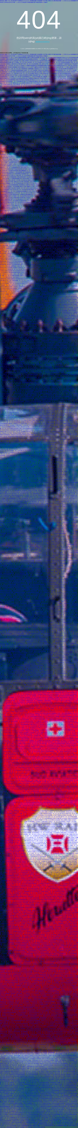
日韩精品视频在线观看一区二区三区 (46, 221)
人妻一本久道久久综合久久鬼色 (36, 834)
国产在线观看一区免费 (40, 781)
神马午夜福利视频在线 (45, 463)
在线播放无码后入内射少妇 (10, 707)
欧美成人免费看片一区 (61, 204)
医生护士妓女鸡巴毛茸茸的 (20, 111)
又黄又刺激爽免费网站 (56, 360)
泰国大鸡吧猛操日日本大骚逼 (52, 304)
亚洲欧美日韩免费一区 (51, 411)
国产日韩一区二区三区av (14, 382)
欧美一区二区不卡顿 (62, 442)
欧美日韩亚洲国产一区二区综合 (45, 382)
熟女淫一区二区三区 (15, 508)
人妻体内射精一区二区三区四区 (33, 622)
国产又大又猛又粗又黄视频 (55, 196)
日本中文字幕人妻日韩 (38, 1127)
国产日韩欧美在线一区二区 (7, 977)
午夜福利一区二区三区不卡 (61, 538)
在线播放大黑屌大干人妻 (12, 388)
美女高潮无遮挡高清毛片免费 (44, 656)
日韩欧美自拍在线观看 (43, 130)
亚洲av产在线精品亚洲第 (12, 321)
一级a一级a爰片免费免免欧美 (67, 578)
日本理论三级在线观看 (40, 170)
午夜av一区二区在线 (44, 108)
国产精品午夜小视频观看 (17, 366)
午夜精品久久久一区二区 (40, 68)
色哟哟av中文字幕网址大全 (9, 1015)
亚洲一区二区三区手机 (54, 816)
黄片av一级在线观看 (44, 188)
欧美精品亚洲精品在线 (69, 492)
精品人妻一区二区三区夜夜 (21, 694)
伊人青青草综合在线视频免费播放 (16, 1074)
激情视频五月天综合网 (8, 899)
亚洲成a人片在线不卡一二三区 (42, 848)
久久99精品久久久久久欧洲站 (17, 815)
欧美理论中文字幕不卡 (6, 115)
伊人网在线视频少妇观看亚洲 (44, 329)
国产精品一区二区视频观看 (11, 126)
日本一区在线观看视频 (61, 228)
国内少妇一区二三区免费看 (25, 107)
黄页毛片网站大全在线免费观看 (63, 810)
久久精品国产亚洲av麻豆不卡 (42, 1108)
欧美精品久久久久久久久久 (14, 282)
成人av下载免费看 (20, 573)
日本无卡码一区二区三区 (37, 818)
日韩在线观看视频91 (36, 157)
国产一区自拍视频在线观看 (52, 824)
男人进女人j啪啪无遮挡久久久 (43, 732)
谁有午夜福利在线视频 (10, 67)
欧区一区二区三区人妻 (38, 853)
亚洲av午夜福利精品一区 (26, 543)
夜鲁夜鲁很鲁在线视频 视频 (43, 172)
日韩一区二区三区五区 (12, 971)
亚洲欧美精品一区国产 (55, 290)
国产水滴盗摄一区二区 (52, 269)
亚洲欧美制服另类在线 (70, 956)
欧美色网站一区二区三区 (18, 150)
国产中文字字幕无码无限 (69, 113)
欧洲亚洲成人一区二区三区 (68, 894)
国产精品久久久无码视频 (14, 224)
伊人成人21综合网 (32, 191)
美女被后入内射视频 (12, 154)
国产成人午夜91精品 (11, 778)
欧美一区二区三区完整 (27, 939)
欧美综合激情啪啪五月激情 (44, 282)
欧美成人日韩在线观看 (62, 121)
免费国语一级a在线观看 (62, 221)
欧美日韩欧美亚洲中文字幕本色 (54, 1007)
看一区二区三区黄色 (26, 86)
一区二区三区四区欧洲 (47, 345)
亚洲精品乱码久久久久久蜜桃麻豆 (56, 126)
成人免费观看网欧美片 (39, 318)
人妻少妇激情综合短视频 (45, 110)
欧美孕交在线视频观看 (8, 875)
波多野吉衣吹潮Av (26, 611)
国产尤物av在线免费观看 (48, 855)
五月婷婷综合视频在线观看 (55, 352)
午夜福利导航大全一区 (18, 751)
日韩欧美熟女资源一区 (12, 142)
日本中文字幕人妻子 (31, 1082)
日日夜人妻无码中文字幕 (22, 426)
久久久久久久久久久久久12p (15, 527)
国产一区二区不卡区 (57, 524)
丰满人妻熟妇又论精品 (66, 937)
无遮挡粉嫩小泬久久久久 (8, 157)
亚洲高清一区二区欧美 (12, 73)
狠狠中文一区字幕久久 (49, 380)
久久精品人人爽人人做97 (37, 648)
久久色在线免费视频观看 (18, 105)
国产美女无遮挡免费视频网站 (40, 458)
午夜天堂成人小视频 (22, 334)
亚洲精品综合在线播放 (64, 283)
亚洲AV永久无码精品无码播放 (26, 708)
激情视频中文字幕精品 (53, 170)
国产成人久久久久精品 (42, 223)
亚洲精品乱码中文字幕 (22, 1041)
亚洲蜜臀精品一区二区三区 (64, 941)
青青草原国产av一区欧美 (55, 466)
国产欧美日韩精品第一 (47, 286)
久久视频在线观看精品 (30, 65)
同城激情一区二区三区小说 (28, 656)
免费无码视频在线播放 (14, 547)
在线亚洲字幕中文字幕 (29, 425)
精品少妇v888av (31, 1009)
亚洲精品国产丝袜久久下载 (32, 396)
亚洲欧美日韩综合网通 (27, 422)
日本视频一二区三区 (60, 490)
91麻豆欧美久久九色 (12, 129)
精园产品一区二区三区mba (34, 582)
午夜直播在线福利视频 (59, 785)
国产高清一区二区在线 (46, 57)
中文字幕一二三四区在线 (45, 255)
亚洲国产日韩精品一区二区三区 (48, 730)
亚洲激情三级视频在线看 (38, 465)
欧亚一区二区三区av (61, 291)
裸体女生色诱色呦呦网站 (52, 107)
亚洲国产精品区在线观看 (20, 834)
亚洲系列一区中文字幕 (64, 1111)
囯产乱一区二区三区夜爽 (66, 91)
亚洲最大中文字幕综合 (46, 468)
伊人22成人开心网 (52, 75)
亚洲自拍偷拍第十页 (60, 261)
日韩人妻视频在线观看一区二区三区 (61, 460)
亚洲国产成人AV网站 (66, 543)
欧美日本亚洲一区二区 (14, 1033)
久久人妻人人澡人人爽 (65, 441)
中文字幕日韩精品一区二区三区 (53, 86)
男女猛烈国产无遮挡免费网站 (33, 250)
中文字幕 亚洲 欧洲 (45, 896)
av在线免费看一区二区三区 (66, 321)
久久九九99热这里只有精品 (46, 1039)
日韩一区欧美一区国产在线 (34, 371)
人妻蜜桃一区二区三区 (55, 708)
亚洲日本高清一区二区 (65, 212)
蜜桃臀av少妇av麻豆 (20, 875)
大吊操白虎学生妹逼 (63, 546)
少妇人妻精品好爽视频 (45, 979)
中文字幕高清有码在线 (65, 154)
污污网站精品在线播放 (45, 1106)
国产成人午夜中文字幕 (54, 847)
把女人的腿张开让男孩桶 (53, 522)
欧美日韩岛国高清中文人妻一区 (37, 1012)
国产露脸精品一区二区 (12, 839)
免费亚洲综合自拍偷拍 (50, 205)
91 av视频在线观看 (43, 1004)
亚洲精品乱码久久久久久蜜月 (10, 1025)
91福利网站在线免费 (71, 750)
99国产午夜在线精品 (65, 208)
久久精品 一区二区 (51, 594)
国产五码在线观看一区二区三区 (33, 687)
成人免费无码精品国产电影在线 (40, 799)
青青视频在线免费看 (71, 126)
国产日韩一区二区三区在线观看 (29, 64)
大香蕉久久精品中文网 (71, 422)
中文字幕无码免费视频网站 (29, 130)
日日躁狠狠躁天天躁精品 (30, 243)
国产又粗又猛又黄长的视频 (51, 648)
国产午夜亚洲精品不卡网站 (47, 482)
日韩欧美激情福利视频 (53, 839)
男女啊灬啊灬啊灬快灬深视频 (13, 917)
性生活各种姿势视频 (32, 188)
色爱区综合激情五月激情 (33, 356)
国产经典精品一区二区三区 (28, 1031)
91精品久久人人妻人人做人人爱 (10, 274)
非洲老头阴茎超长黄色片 (60, 235)
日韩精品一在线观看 (54, 988)
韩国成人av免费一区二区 (20, 813)
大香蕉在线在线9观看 (22, 235)
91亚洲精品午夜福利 (17, 406)
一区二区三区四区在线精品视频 (20, 901)
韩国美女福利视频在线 (40, 224)
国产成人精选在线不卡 (49, 215)
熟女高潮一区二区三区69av (50, 288)
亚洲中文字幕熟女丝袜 (68, 391)
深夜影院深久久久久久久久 (42, 159)
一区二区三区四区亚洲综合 (59, 726)
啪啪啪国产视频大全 (62, 293)
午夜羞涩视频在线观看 (48, 213)
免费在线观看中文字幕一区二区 (63, 1054)
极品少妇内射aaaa (47, 668)
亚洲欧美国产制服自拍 (57, 519)
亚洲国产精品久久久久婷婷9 (37, 729)
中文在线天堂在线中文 (57, 134)
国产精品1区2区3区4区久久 (38, 839)
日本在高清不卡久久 (15, 923)
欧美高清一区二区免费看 (33, 885)
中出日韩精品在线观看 (18, 622)
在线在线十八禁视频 (35, 517)
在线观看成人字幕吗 (23, 185)
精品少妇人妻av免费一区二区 (23, 853)
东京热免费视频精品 (63, 964)
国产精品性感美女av (17, 972)
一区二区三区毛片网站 (28, 122)
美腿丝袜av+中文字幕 (30, 261)
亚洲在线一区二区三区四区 (63, 153)
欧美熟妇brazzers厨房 (64, 72)
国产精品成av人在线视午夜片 (35, 342)
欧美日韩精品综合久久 (26, 964)
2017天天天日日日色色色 (43, 544)
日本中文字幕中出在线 (57, 984)
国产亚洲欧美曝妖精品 (63, 465)
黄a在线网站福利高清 (53, 699)
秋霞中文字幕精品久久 (48, 127)
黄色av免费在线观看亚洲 (19, 1076)
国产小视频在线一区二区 (62, 947)
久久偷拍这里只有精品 (35, 996)
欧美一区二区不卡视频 (22, 522)
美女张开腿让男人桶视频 (61, 640)
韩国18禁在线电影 (12, 215)
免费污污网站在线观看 (33, 57)
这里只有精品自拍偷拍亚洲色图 (43, 398)
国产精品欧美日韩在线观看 (25, 59)
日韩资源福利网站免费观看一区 (63, 783)
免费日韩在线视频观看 (32, 1038)
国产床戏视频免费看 (52, 748)
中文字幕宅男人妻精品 (59, 240)
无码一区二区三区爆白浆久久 (36, 278)
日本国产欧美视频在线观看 (55, 912)
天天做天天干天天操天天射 (50, 1101)
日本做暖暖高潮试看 (66, 304)
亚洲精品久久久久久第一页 (9, 298)
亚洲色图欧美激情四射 (61, 267)
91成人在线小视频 (31, 576)
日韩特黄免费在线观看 (26, 321)
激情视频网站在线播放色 (21, 737)
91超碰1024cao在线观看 (41, 312)
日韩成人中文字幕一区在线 (9, 433)
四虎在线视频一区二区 (51, 151)
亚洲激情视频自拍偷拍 (43, 403)
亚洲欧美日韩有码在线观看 (36, 333)
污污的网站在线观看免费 (63, 910)
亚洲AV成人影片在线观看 (50, 73)
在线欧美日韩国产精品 (6, 958)
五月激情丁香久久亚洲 (69, 1069)
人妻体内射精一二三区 (64, 426)
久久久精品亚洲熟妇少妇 (50, 150)
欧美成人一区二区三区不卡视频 (65, 1028)
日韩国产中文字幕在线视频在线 (57, 793)
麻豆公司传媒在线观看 (68, 692)
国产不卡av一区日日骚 (42, 407)
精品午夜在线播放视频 (65, 107)
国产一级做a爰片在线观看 (64, 775)
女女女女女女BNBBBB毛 (52, 116)
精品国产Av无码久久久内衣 (17, 91)
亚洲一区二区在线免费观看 (7, 79)
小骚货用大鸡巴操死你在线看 (66, 955)
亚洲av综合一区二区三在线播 (60, 1036)
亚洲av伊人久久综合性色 (24, 802)
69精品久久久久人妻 (21, 385)
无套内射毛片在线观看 (40, 399)
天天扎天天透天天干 (48, 525)
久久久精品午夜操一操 (22, 379)
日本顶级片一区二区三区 (36, 248)
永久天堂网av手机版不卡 (46, 587)
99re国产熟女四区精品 (15, 579)
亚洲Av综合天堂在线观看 (53, 960)
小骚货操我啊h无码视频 (60, 218)
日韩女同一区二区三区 (55, 361)
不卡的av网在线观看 (67, 598)
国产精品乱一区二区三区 (45, 958)
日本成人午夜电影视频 (27, 953)
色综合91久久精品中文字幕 (57, 124)
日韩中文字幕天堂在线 (31, 1104)
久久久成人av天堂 (42, 816)
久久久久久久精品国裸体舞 (38, 578)
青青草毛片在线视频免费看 (28, 309)
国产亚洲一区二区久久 (56, 113)
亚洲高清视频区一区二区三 (33, 439)
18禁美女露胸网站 (28, 1103)
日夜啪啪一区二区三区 (37, 695)
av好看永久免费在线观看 (61, 374)
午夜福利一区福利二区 (23, 288)
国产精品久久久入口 (52, 504)
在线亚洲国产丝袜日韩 (34, 469)
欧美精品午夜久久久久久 (17, 482)
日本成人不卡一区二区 (29, 506)
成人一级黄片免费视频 (14, 624)
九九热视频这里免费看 (43, 883)
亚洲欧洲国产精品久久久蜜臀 (65, 192)
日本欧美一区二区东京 (32, 197)
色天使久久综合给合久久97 (41, 256)
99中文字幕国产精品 (66, 223)
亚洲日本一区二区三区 (37, 759)
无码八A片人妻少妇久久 (8, 1100)
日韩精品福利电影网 (39, 769)
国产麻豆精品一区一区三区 (49, 145)
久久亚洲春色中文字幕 (33, 640)
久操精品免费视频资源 (43, 202)
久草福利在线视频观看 (43, 598)
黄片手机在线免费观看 (35, 245)
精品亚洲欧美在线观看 (67, 68)
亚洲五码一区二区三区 (59, 393)
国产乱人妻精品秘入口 (18, 239)
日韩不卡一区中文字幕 (69, 363)
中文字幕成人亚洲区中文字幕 (48, 153)
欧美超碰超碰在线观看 (26, 388)
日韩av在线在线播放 (9, 522)
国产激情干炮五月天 (60, 855)
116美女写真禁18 (40, 406)
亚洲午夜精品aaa (14, 194)
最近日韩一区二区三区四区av (55, 781)
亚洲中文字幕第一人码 (23, 121)
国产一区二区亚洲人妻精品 (53, 167)
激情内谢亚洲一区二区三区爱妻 (33, 551)
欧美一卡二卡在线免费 (68, 220)
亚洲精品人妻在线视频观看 (37, 828)
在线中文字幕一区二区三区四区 (16, 641)
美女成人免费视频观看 (66, 1104)
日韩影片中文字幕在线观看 (57, 619)
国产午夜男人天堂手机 (32, 559)
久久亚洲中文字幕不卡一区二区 (61, 872)
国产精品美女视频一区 (18, 113)
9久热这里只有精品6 (18, 1085)
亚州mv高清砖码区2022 (46, 178)
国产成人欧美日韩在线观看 (9, 530)
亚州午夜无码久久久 (21, 609)
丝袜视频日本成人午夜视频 (51, 321)
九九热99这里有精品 (5, 751)
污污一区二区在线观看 (66, 1082)
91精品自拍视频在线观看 (13, 253)
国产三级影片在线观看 (63, 875)
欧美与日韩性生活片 (22, 283)
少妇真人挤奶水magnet (38, 758)
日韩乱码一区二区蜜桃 (43, 412)
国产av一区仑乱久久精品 (17, 785)
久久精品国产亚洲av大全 (67, 847)
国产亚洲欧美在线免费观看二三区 (24, 103)
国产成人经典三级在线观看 (42, 616)
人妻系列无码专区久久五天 (15, 232)
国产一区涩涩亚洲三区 (16, 341)
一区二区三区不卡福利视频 (21, 549)
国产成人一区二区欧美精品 (21, 208)
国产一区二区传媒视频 (19, 234)
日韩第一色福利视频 (68, 686)
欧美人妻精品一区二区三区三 (60, 836)
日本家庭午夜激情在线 (65, 1025)
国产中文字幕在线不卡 (60, 703)
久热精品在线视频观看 (60, 92)
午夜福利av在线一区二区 (18, 345)
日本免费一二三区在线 (38, 154)
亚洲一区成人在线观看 (58, 189)
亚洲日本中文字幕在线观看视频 (30, 1017)
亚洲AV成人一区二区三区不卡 (16, 463)
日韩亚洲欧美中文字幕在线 (59, 140)
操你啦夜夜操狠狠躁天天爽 (59, 915)
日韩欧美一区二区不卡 (15, 344)
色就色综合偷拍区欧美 (6, 395)
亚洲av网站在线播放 (66, 824)
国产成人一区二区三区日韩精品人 (11, 1049)
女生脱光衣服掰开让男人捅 (54, 78)
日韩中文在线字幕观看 (54, 543)
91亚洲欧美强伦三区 (18, 855)
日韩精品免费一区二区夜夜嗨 (39, 589)
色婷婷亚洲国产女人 (5, 477)
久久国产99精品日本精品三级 (61, 815)
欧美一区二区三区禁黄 (50, 280)
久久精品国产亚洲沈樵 (64, 122)
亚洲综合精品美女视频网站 (43, 487)
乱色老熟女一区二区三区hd (31, 697)
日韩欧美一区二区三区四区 (48, 885)
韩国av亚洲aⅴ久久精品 (42, 576)
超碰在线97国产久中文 (11, 199)
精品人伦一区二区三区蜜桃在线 (35, 481)
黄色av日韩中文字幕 (26, 347)
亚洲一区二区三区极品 (37, 941)
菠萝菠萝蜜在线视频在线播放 (8, 1090)
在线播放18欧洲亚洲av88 (41, 723)
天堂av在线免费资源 (16, 1007)
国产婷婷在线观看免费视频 (29, 102)
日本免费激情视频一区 (37, 568)
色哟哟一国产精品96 (56, 172)
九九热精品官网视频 (58, 450)
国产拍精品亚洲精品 (42, 290)
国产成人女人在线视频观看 (48, 557)
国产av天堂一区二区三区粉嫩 (31, 363)
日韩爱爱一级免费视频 (48, 1052)
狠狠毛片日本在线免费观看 (14, 637)
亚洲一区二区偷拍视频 (68, 361)
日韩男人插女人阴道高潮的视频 (11, 794)
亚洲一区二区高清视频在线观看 (61, 659)
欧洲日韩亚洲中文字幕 (49, 765)
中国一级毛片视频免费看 (19, 371)
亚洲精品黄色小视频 (11, 248)
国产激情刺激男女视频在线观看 (38, 266)
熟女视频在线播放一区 (70, 753)
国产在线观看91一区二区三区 (56, 971)
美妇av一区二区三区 (37, 118)
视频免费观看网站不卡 (38, 116)
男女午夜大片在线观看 (55, 256)
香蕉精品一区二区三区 (43, 102)
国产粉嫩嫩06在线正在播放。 (42, 949)
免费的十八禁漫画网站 (20, 342)
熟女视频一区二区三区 (27, 476)
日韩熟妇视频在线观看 (55, 804)
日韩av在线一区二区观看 (21, 780)
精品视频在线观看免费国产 (24, 151)
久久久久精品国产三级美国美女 (62, 64)
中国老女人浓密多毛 (20, 226)
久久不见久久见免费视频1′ (67, 886)
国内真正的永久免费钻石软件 (40, 689)
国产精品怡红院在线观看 (27, 616)
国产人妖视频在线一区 (62, 84)
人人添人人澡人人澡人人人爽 (16, 250)
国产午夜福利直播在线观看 (16, 153)
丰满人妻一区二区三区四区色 (46, 374)
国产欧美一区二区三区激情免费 (42, 274)
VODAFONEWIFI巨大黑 (6, 387)
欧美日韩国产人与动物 (13, 210)
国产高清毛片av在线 (25, 602)
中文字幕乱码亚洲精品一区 (9, 447)
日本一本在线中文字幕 (59, 1124)
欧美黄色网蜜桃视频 (55, 692)
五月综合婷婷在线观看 (63, 248)
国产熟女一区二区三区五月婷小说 (16, 595)
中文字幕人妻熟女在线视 (35, 165)
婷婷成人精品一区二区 (70, 412)
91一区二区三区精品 (22, 137)
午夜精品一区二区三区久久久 (25, 554)
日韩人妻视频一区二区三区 (25, 509)
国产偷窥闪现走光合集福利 (62, 419)
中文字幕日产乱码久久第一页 (13, 301)
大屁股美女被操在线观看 (27, 466)
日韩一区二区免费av (40, 126)
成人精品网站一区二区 (49, 371)
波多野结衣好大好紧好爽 (28, 196)
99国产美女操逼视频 (71, 762)
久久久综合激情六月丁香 (41, 804)
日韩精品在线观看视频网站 (22, 119)
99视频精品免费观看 (19, 592)
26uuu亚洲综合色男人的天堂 (50, 181)
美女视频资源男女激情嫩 (17, 670)
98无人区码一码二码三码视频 (19, 808)
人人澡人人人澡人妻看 (19, 667)
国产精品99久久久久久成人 (39, 699)
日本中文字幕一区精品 (51, 546)
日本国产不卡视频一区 (60, 250)
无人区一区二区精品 (68, 86)
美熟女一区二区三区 (46, 240)
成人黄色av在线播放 (25, 511)
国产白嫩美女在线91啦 (37, 67)
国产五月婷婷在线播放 (58, 377)
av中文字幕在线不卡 (32, 255)
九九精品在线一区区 (32, 654)
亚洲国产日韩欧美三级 (19, 267)
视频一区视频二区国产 (30, 337)
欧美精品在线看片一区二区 (30, 972)
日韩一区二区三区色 (11, 151)
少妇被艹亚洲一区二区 (14, 159)
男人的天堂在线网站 (52, 358)
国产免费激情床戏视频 (47, 1065)
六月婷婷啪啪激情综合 (62, 673)
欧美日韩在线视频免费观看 (60, 920)
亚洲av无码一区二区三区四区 (33, 145)
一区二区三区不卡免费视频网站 (49, 773)
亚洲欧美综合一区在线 (45, 97)
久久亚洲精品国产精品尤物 (48, 84)
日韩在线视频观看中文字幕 (13, 498)
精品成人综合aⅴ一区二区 (35, 111)
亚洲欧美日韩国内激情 (19, 581)
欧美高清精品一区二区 (38, 832)
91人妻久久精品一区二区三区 (56, 907)
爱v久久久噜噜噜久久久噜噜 (18, 640)
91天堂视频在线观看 (30, 221)
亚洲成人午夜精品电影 (53, 1093)
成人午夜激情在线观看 (45, 555)
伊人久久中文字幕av (54, 301)
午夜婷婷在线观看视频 (16, 70)
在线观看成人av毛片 (46, 379)
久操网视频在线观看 (31, 702)
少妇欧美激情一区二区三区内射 (63, 1034)
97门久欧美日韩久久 (61, 302)
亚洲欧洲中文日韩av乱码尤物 (65, 59)
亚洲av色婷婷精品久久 (41, 1066)
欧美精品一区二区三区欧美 (46, 100)
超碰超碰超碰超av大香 (69, 341)
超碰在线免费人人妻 (28, 317)
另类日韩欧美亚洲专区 (47, 742)
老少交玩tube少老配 (58, 958)
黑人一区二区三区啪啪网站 (10, 167)
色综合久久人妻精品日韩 (34, 713)
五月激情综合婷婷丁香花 (61, 667)
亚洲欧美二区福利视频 (58, 274)
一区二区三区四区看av (13, 134)
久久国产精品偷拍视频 (10, 137)
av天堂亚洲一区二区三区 (18, 1087)
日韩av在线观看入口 (14, 138)
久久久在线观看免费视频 (53, 602)
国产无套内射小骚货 (29, 355)
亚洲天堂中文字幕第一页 (60, 100)
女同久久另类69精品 (29, 539)
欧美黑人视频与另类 (62, 764)
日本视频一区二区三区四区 (9, 251)
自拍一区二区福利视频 (49, 646)
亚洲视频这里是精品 (14, 651)
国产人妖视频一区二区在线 (27, 441)
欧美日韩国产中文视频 (49, 251)
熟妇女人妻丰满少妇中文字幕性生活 (55, 142)
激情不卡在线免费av (45, 363)
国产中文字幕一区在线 (54, 242)
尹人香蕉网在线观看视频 (12, 964)
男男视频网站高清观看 (40, 843)
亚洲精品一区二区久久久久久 (30, 216)
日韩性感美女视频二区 (54, 511)
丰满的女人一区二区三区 (57, 412)
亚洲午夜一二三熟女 (63, 67)
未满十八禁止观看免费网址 (64, 713)
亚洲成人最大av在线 (14, 613)
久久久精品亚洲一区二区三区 (64, 401)
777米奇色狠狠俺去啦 (58, 199)
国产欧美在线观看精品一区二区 (8, 228)
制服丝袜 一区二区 (31, 258)
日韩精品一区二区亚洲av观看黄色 (13, 294)
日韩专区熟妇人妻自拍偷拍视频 (30, 178)
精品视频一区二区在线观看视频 (64, 157)
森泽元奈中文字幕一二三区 (30, 753)
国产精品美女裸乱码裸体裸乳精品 (48, 683)
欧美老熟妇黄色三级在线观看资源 (11, 331)
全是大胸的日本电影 (56, 1084)
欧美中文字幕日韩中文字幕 (54, 156)
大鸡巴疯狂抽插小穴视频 (28, 508)
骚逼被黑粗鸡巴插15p (55, 83)
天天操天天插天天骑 (54, 547)
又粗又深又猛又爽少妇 (46, 993)
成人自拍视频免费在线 (31, 1011)
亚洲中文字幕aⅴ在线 (34, 673)
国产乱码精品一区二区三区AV (32, 680)
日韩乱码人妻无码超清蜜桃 (62, 105)
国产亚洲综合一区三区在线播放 (60, 390)
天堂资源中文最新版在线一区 (16, 619)
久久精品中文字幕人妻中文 (39, 275)
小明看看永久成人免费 (64, 950)
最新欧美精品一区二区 (28, 942)
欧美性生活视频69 (7, 469)
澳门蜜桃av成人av (15, 83)
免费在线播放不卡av (11, 59)
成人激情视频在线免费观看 (27, 874)
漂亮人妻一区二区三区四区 (23, 157)
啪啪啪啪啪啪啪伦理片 (24, 635)
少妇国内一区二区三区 (46, 307)
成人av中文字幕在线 (65, 299)
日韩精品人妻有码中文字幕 (13, 64)
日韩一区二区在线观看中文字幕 (66, 175)
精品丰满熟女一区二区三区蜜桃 (63, 395)
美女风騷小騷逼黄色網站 (63, 115)
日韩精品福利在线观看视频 (43, 508)
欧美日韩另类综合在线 (48, 866)
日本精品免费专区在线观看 (68, 778)
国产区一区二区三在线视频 (52, 864)
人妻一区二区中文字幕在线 (13, 864)
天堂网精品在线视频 (20, 191)
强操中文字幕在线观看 (14, 1031)
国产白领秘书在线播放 (52, 964)
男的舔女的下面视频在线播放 (59, 823)
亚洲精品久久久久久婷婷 (14, 305)
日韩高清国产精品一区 (33, 200)
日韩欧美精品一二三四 (16, 317)
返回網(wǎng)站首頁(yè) (43, 42)
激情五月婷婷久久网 (50, 808)
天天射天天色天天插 (18, 680)
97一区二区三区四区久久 (33, 629)
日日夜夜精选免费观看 (42, 506)
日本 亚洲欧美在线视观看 (51, 695)
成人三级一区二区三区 (14, 68)
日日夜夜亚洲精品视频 (14, 1114)
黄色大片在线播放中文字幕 (11, 452)
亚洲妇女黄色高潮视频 (40, 476)
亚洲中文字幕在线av (41, 907)
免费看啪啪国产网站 (25, 678)
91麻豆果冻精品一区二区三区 (29, 632)
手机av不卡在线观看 (37, 842)
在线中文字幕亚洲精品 (16, 1039)
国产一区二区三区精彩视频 (20, 987)
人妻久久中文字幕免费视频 (36, 121)
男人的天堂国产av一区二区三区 (64, 350)
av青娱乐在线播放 (46, 189)
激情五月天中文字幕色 (68, 856)
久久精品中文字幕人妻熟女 (10, 181)
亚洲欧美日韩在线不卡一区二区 (60, 845)
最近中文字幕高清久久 (51, 600)
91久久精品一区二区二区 (69, 530)
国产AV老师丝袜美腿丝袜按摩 (68, 1090)
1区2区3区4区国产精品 (40, 263)
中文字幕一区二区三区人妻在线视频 (48, 918)
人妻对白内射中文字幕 (6, 686)
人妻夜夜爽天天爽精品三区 (51, 385)
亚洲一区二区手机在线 (53, 554)
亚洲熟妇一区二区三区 (49, 157)
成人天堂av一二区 (43, 595)
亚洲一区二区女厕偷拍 (9, 1111)
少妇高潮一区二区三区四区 (28, 223)
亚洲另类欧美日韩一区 (33, 393)
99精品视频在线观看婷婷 (16, 586)
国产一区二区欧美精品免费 (70, 637)
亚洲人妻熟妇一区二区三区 (44, 632)
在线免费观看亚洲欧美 (6, 423)
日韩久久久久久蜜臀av (27, 864)
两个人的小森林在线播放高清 (17, 1112)
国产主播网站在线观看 (17, 715)
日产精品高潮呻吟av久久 (37, 745)
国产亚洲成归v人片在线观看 (20, 115)
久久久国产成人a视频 (8, 135)
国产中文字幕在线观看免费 (28, 264)
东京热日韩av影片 (34, 530)
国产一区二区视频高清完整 (14, 974)
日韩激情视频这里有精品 (24, 767)
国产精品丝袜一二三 (15, 446)
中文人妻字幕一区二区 (30, 366)
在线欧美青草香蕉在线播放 (26, 723)
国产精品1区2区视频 (16, 848)
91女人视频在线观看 (15, 656)
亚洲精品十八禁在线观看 (15, 172)
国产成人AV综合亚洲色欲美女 (28, 516)
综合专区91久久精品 (13, 156)
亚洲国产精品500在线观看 (56, 169)
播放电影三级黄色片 (25, 313)
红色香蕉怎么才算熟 (54, 715)
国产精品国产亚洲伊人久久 (14, 102)
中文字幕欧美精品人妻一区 (7, 638)
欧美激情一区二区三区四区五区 (49, 356)
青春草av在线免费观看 (68, 721)
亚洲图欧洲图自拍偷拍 (16, 403)
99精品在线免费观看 (66, 458)
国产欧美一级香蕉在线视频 (29, 169)
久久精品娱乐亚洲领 (58, 366)
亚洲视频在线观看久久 (35, 231)
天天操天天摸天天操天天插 (49, 447)
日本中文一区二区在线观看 (11, 116)
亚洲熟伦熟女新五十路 (36, 455)
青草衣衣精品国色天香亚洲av (28, 134)
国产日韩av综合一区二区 (11, 828)
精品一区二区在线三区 (64, 411)
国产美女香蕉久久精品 (20, 775)
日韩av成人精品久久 (11, 411)
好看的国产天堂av (7, 145)
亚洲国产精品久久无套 (36, 73)
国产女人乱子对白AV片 (63, 498)
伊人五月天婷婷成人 (25, 759)
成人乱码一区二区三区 (25, 695)
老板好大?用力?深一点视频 (37, 861)
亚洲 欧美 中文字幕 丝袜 (8, 72)
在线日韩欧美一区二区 (19, 84)
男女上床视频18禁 (45, 592)
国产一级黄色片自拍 (13, 660)
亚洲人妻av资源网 (67, 638)
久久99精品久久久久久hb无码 (36, 969)
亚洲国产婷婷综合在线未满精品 (29, 528)
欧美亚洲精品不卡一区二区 (25, 142)
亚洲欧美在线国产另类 (30, 1093)
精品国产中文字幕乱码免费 (7, 242)
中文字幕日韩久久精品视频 (14, 990)
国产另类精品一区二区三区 (24, 797)
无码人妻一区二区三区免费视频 (62, 1006)
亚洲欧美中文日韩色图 (6, 414)
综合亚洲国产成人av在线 (18, 1006)
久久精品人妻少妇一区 (56, 1077)
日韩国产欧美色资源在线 (69, 843)
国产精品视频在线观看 (16, 479)
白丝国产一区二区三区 (9, 589)
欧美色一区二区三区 (40, 122)
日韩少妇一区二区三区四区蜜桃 (49, 761)
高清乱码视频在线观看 (19, 850)
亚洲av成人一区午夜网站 (51, 67)
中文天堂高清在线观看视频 (30, 353)
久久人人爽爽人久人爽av (62, 921)
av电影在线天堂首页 (55, 1089)
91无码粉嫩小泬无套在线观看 (48, 902)
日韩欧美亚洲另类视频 (59, 1065)
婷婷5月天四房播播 (54, 1104)
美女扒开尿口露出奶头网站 (34, 72)
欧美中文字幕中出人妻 (12, 175)
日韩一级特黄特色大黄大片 (51, 886)
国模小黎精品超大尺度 (9, 567)
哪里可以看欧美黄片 (31, 207)
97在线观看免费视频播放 (11, 705)
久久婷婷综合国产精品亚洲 (64, 557)
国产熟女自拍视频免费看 (64, 73)
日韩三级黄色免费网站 (55, 738)
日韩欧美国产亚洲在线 (19, 197)
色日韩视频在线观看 (49, 568)
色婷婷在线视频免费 (38, 304)
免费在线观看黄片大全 (41, 317)
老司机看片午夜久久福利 (54, 391)
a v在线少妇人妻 (59, 495)
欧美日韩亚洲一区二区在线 (70, 232)
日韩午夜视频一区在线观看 (70, 196)
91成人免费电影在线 (25, 748)
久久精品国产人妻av (30, 931)
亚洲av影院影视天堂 (36, 945)
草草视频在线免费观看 (66, 716)
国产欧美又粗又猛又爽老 (44, 146)
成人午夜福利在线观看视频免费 (20, 574)
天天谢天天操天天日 (53, 185)
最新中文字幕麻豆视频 (12, 711)
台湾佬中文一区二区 (57, 1116)
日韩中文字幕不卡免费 (13, 543)
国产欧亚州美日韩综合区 (35, 621)
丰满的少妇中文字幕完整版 (70, 912)
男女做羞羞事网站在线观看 (27, 398)
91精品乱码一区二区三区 (70, 1007)
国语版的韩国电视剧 (45, 460)
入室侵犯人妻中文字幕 (66, 573)
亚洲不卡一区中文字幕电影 (38, 770)
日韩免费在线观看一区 (16, 485)
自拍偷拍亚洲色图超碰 (46, 1087)
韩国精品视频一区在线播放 (50, 621)
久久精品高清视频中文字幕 (66, 339)
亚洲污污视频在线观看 (47, 503)
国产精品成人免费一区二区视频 (63, 899)
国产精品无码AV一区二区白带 (16, 377)
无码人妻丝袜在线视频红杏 (51, 333)
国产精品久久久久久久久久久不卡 (35, 91)
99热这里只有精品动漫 (8, 786)
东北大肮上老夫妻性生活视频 (39, 237)
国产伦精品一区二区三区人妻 (15, 676)
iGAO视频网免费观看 (21, 557)
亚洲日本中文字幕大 (66, 161)
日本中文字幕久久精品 (65, 433)
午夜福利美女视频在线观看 (7, 97)
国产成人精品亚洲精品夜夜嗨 (12, 220)
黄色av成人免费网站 (27, 78)
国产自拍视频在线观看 (59, 743)
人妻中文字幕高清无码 (48, 395)
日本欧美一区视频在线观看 (55, 183)
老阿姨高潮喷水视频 (50, 498)
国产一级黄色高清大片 (26, 963)
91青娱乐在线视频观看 (40, 417)
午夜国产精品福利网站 (66, 129)
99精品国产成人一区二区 (39, 75)
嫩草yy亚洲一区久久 (31, 496)
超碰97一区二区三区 (29, 662)
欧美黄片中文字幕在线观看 (54, 186)
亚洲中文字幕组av (35, 291)
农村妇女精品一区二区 (27, 794)
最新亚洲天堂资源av (46, 439)
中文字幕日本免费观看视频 (28, 407)
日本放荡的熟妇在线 (7, 111)
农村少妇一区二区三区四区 (11, 376)
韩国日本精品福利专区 (35, 115)
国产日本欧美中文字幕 (69, 678)
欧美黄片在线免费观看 (69, 103)
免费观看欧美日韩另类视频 (31, 891)
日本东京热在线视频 (8, 683)
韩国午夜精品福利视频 (64, 151)
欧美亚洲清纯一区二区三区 (29, 719)
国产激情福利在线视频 (24, 1054)
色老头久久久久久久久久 (54, 1066)
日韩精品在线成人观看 (14, 991)
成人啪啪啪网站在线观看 (17, 401)
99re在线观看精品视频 (12, 863)
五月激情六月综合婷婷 (43, 113)
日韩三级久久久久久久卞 (21, 218)
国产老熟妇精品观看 (64, 185)
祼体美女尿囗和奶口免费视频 (46, 105)
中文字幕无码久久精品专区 (34, 608)
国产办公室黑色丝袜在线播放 (11, 256)
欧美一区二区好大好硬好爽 (7, 745)
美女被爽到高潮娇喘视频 (19, 200)
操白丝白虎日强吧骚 (36, 127)
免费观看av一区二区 (52, 122)
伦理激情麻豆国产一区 (26, 929)
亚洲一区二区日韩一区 (66, 376)
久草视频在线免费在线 (27, 331)
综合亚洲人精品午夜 (42, 301)
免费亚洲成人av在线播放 (27, 159)
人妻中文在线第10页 (22, 231)
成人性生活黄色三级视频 (16, 363)
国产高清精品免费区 (14, 476)
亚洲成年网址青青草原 (35, 283)
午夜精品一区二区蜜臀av (52, 982)
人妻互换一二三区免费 (34, 557)
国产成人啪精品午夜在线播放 (30, 538)
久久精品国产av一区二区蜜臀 (18, 684)
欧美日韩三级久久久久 (25, 799)
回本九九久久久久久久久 (14, 1017)
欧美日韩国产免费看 (8, 944)
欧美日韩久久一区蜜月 (28, 535)
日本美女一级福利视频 (14, 1055)
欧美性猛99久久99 (55, 403)
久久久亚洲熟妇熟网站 (22, 164)
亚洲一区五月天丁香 (64, 237)
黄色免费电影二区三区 (56, 616)
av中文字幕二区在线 (28, 232)
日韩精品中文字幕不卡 (15, 598)
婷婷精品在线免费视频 (32, 667)
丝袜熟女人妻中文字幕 (60, 928)
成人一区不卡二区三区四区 (43, 800)
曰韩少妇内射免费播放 (11, 536)
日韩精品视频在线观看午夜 (7, 270)
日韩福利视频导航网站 (36, 288)
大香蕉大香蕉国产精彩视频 (58, 197)
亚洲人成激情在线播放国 (65, 504)
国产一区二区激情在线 (34, 520)
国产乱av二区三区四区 (35, 135)
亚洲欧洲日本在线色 (61, 818)
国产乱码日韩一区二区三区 (9, 361)
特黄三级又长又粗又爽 (43, 750)
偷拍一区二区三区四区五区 (17, 87)
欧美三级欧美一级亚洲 (67, 438)
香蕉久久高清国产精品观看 (33, 345)
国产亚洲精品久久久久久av (50, 649)
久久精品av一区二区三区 (58, 535)
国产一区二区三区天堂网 (45, 377)
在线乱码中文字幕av (60, 455)
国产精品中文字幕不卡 (27, 269)
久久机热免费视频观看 (19, 845)
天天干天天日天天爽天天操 (51, 376)
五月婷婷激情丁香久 (7, 189)
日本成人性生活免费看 (8, 921)
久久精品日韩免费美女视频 (24, 75)
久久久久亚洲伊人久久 (68, 83)
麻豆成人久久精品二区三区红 (59, 487)
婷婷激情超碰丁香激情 (35, 563)
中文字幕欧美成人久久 (63, 145)
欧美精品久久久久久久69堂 (36, 567)
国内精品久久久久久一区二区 (37, 79)
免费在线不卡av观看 (34, 902)
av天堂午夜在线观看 (71, 285)
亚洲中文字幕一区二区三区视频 (63, 525)
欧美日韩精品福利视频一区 (64, 280)
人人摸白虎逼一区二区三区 (68, 130)
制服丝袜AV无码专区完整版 (44, 702)
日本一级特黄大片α (23, 675)
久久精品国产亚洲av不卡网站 (43, 535)
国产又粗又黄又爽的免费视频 (30, 374)
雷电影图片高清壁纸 (41, 1050)
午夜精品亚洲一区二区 (42, 547)
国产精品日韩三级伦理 (59, 1074)
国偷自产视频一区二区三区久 (30, 1068)
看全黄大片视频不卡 (22, 333)
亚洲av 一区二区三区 (26, 352)
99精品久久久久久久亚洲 (53, 968)
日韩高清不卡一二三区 (27, 253)
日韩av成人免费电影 (10, 266)
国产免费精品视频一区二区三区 (66, 111)
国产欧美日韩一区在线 (18, 1011)
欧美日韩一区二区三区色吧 (41, 422)
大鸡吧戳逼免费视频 (59, 587)
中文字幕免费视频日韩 (49, 118)
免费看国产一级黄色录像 (69, 1095)
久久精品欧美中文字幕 (53, 129)
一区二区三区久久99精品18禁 (36, 99)
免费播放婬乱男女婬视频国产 (68, 839)
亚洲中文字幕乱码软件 (31, 590)
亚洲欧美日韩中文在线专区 (13, 998)
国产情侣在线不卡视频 (18, 764)
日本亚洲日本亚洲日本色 (24, 251)
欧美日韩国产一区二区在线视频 (34, 150)
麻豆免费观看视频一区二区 (11, 804)
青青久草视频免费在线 (14, 511)
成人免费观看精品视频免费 (30, 1122)
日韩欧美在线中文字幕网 (30, 326)
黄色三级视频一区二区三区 (43, 310)
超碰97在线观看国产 (33, 627)
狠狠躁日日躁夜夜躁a (26, 565)
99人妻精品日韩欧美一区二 (9, 299)
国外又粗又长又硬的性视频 (48, 512)
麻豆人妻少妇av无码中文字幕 (42, 331)
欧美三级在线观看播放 (59, 414)
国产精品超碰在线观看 (37, 767)
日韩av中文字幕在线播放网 (15, 100)
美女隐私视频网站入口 (64, 347)
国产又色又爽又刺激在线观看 (57, 705)
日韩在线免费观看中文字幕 (9, 231)
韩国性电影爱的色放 (7, 1124)
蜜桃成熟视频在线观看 (23, 348)
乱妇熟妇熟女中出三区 (52, 224)
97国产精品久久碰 (71, 1124)
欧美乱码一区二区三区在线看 (30, 555)
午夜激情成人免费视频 (27, 68)
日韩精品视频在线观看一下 (60, 1017)
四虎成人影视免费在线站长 (69, 78)
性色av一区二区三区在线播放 (57, 821)
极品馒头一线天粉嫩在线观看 (49, 173)
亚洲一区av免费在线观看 (44, 533)
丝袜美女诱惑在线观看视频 (48, 500)
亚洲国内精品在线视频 (36, 525)
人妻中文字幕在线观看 (23, 489)
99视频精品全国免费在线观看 (26, 847)
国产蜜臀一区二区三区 (32, 97)
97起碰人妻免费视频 (36, 259)
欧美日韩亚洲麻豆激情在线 (41, 711)
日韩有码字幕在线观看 (56, 341)
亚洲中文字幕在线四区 (26, 275)
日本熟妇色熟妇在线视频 (39, 347)
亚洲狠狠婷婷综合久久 (49, 302)
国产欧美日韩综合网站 (66, 194)
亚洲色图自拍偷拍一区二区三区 (51, 913)
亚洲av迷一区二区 (48, 980)
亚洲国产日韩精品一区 (8, 1014)
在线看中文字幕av (37, 963)
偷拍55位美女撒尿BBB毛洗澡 (49, 469)
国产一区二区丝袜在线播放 (60, 933)
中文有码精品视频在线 (50, 840)
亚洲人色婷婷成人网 (48, 455)
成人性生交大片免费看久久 (47, 697)
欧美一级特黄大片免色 (61, 898)
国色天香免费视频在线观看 (10, 263)
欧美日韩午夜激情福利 (34, 270)
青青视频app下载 (50, 1034)
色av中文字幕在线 (62, 594)
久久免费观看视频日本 (15, 178)
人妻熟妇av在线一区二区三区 (37, 549)
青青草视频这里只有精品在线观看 (46, 87)
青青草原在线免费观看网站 (52, 372)
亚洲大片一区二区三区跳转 (17, 92)
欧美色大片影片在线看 (32, 595)
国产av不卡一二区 (9, 713)
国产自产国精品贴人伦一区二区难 (50, 436)
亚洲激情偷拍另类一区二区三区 (55, 476)
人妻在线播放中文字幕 (57, 97)
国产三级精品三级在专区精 (44, 920)
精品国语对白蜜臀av (63, 173)
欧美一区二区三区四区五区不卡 (42, 199)
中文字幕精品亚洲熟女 (32, 81)
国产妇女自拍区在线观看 (14, 130)
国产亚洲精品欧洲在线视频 (27, 143)
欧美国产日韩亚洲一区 (26, 689)
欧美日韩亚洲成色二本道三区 (35, 438)
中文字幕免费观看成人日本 (9, 192)
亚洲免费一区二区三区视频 (38, 461)
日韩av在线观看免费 (54, 161)
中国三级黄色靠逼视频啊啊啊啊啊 (44, 928)
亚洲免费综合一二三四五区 (21, 135)
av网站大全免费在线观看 (57, 756)
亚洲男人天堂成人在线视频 (57, 1079)
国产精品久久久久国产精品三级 (54, 277)
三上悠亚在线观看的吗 (49, 259)
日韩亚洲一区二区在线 (28, 1079)
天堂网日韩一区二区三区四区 (51, 208)
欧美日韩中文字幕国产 (24, 259)
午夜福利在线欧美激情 (14, 272)
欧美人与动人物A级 (32, 869)
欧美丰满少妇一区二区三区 (28, 140)
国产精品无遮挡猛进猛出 (13, 290)
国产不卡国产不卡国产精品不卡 (64, 700)
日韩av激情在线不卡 (22, 177)
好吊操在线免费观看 (27, 949)
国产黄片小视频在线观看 (19, 1097)
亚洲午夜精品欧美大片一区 (50, 72)
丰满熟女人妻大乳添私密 (10, 872)
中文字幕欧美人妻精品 (43, 807)
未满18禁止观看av (20, 587)
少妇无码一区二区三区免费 (34, 62)
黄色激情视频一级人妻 (45, 1019)
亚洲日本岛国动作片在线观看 (60, 710)
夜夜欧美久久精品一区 (66, 554)
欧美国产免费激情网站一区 (49, 293)
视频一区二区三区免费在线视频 (10, 275)
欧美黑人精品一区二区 (59, 329)
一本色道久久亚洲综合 (40, 430)
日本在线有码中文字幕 (45, 431)
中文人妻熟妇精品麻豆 (29, 358)
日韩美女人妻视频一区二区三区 (38, 185)
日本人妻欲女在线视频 (23, 818)
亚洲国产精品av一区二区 (12, 963)
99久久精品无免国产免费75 (39, 511)
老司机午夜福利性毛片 (8, 173)
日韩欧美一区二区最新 (52, 318)
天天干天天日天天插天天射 (55, 1069)
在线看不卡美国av (18, 570)
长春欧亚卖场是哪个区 (65, 356)
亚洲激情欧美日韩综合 (20, 1009)
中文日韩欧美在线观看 (63, 447)
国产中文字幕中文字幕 (24, 420)
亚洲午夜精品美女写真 (41, 183)
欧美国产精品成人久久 (61, 165)
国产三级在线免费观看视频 (24, 871)
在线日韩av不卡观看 (47, 92)
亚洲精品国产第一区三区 (60, 858)
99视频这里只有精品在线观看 (11, 161)
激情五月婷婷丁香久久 (19, 976)
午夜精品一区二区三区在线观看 (31, 294)
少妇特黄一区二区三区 (42, 909)
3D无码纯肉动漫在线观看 (53, 746)
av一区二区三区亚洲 (5, 764)
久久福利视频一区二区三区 (43, 409)
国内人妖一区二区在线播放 (67, 364)
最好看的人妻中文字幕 (49, 777)
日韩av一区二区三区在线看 (27, 804)
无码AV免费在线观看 (65, 982)
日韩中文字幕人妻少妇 (50, 248)
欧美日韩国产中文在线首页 (43, 140)
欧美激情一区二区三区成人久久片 (45, 264)
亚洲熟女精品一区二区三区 (20, 703)
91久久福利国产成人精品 (66, 680)
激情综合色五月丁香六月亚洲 (35, 840)
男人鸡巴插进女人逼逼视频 (68, 403)
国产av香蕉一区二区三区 (51, 724)
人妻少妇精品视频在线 (65, 609)
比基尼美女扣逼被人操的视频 (20, 902)
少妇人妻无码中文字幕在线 (22, 1047)
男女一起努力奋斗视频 (62, 802)
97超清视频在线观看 (55, 407)
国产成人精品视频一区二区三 (31, 676)
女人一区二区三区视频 (66, 385)
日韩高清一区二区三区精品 (41, 705)
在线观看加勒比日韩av (29, 686)
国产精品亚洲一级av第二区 (16, 396)
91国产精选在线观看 (16, 169)
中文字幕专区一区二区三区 (46, 972)
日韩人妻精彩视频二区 (9, 563)
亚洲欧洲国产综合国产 (57, 562)
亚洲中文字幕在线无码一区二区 (10, 202)
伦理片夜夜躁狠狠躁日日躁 (56, 625)
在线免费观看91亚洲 (49, 818)
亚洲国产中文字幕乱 (39, 1007)
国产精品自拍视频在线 (50, 929)
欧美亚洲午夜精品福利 (63, 902)
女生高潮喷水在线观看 (54, 820)
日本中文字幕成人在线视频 (62, 247)
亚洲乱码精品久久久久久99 (11, 929)
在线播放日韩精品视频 (49, 328)
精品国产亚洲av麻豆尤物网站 (33, 855)
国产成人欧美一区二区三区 (14, 1022)
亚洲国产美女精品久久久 (26, 256)
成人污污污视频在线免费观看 (12, 140)
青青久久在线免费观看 (32, 659)
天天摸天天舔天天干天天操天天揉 (65, 670)
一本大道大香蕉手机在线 (35, 235)
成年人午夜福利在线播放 (10, 584)
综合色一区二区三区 (49, 296)
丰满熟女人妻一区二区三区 (16, 1093)
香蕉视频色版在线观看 (21, 278)
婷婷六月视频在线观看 (61, 791)
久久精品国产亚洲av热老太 (49, 1028)
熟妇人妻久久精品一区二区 (22, 727)
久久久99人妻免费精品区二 (27, 605)
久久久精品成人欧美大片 (30, 1004)
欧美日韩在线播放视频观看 (29, 883)
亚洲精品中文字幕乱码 (6, 581)
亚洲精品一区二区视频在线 (36, 740)
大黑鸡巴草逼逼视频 (13, 398)
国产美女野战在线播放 (65, 567)
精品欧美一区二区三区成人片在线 (35, 320)
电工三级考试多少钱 (48, 863)
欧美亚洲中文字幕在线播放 (49, 434)
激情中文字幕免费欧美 (12, 107)
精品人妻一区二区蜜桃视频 (68, 266)
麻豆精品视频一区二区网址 (33, 189)
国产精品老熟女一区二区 (59, 1098)
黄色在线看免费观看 (27, 224)
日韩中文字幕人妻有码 (51, 334)
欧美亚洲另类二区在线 (36, 1001)
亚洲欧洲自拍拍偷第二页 (49, 963)
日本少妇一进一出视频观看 (36, 325)
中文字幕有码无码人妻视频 (52, 716)
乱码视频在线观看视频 (23, 248)
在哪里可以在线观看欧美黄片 (48, 177)
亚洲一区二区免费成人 (52, 624)
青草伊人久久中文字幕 (71, 305)
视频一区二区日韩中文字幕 (28, 310)
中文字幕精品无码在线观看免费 (54, 79)
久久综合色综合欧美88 (59, 307)
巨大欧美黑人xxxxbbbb (15, 78)
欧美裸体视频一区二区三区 (33, 434)
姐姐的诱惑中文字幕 (62, 754)
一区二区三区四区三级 (34, 703)
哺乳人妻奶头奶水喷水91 (36, 315)
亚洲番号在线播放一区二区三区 (10, 820)
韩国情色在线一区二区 (38, 86)
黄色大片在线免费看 (11, 517)
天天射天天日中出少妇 (26, 116)
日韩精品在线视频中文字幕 (39, 148)
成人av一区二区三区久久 (32, 307)
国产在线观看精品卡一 (26, 76)
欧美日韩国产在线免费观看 (49, 563)
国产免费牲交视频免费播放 (36, 921)
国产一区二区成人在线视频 (58, 457)
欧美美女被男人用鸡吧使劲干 (38, 638)
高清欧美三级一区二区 (46, 586)
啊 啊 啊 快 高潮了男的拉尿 (36, 1090)
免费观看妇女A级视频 (46, 710)
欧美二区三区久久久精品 (17, 65)
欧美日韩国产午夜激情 (36, 694)
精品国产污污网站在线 (45, 837)
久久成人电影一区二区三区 (45, 479)
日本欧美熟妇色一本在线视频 (41, 83)
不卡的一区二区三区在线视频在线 (31, 383)
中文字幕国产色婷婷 (17, 732)
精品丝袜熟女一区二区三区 (40, 94)
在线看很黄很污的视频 (22, 245)
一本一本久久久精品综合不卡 (27, 544)
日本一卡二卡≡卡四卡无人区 (48, 473)
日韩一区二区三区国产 (32, 105)
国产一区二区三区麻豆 (56, 1085)
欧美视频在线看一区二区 (25, 94)
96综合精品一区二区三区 (20, 368)
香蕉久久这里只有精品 (65, 164)
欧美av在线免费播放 (39, 509)
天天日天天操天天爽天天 (45, 1074)
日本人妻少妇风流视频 (33, 132)
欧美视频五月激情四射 (57, 753)
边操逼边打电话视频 (19, 110)
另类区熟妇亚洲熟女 (7, 1062)
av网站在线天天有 (20, 97)
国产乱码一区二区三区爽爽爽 (22, 387)
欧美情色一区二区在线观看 (63, 89)
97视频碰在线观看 (63, 420)
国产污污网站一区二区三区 (19, 62)
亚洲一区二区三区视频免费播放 (50, 657)
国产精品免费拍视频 (38, 321)
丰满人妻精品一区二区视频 (15, 984)
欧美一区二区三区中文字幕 (25, 192)
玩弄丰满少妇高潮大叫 (19, 702)
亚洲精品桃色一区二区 (64, 687)
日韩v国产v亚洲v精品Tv (41, 882)
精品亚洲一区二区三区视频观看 (68, 995)
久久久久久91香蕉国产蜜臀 (53, 119)
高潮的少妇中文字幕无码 (31, 239)
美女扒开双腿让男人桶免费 (40, 76)
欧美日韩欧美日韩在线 (40, 554)
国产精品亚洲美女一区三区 (14, 216)
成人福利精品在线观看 (16, 506)
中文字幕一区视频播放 (40, 269)
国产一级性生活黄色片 (19, 258)
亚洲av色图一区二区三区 (43, 309)
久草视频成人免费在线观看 (63, 603)
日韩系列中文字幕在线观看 (46, 1073)
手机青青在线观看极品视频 (68, 1055)
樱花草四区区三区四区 (12, 259)
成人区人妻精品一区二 (9, 758)
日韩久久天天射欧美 (32, 958)
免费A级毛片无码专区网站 (11, 980)
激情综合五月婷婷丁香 (8, 853)
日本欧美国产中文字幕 (21, 99)
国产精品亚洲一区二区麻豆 (48, 603)
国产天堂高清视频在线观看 (16, 837)
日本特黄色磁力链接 (58, 95)
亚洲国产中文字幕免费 (13, 504)
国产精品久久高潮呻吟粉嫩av (63, 423)
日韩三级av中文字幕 (40, 917)
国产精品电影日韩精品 (14, 466)
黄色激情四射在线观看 (48, 783)
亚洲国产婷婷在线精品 (20, 979)
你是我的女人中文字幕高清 (63, 215)
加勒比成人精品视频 (20, 132)
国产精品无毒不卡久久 (24, 167)
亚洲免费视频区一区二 (19, 307)
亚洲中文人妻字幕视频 (68, 481)
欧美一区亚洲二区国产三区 (55, 446)
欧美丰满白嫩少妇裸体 (71, 60)
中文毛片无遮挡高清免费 (50, 1063)
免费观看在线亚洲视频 (36, 415)
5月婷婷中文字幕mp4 (71, 684)
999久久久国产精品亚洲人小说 (8, 818)
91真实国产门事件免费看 (16, 323)
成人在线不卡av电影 (64, 170)
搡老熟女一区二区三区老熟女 (54, 430)
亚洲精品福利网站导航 (15, 428)
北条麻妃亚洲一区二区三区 (49, 115)
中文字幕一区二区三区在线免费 (21, 127)
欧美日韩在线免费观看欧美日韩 (30, 204)
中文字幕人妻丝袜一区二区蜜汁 (26, 1025)
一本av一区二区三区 (14, 471)
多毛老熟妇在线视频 (27, 417)
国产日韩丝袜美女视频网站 (43, 134)
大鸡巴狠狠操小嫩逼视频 (67, 883)
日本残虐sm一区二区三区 (52, 348)
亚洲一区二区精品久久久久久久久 (13, 756)
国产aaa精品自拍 (42, 1093)
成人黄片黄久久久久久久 (6, 710)
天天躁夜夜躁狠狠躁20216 (70, 1085)
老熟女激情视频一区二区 (49, 401)
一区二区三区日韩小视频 (65, 834)
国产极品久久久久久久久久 (62, 368)
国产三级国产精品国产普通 (22, 861)
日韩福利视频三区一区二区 (67, 137)
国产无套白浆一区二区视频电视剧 (19, 761)
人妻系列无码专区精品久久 (10, 708)
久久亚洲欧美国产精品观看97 (8, 915)
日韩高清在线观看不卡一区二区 (47, 216)
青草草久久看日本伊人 (29, 485)
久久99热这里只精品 (40, 441)
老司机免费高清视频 (49, 921)
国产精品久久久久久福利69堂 (41, 625)
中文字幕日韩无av (36, 866)
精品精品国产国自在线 (46, 974)
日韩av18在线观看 (32, 726)
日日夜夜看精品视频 (43, 1082)
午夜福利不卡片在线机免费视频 (33, 401)
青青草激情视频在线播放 (12, 759)
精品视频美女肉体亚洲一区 (39, 313)
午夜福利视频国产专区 (39, 277)
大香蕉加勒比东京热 (36, 1060)
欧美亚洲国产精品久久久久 (48, 270)
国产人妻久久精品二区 (6, 355)
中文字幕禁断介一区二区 (24, 361)
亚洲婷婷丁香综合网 (11, 1054)
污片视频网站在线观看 (32, 110)
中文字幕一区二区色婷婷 (58, 285)
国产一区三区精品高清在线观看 (25, 560)
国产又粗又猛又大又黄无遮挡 (57, 474)
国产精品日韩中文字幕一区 (16, 221)
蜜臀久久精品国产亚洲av (36, 208)
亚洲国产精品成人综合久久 (24, 433)
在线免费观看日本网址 (6, 438)
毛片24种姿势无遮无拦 (19, 108)
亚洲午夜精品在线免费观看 (33, 1020)
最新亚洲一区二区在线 (63, 216)
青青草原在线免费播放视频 (27, 562)
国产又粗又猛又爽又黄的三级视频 (22, 910)
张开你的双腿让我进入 (49, 342)
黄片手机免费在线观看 (68, 745)
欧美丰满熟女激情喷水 (45, 1084)
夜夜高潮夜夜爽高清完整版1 (64, 99)
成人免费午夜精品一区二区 (46, 891)
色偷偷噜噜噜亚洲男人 (57, 146)
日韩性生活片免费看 (42, 70)
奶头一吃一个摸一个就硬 (45, 659)
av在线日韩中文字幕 (52, 263)
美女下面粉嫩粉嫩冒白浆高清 (61, 629)
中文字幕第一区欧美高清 (22, 805)
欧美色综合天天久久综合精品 (59, 336)
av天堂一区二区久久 (14, 843)
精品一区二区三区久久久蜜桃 (63, 1081)
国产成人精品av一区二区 (8, 1041)
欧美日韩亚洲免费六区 (19, 559)
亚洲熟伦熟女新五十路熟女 (62, 517)
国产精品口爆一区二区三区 (68, 613)
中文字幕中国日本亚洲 (67, 509)
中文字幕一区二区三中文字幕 (44, 258)
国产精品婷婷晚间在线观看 (43, 425)
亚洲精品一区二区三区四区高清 (14, 183)
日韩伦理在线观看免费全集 (25, 449)
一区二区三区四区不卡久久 (45, 326)
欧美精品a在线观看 (55, 130)
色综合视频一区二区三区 (68, 186)
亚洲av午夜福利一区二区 (26, 274)
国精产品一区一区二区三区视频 (23, 205)
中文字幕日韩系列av (25, 1003)
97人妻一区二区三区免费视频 (12, 422)
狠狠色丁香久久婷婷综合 (10, 489)
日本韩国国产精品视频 (34, 240)
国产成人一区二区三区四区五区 (59, 331)
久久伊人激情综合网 (12, 296)
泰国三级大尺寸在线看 (43, 207)
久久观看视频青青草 (50, 121)
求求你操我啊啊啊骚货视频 (14, 312)
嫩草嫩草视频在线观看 (16, 896)
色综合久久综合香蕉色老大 (69, 369)
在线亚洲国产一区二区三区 (15, 1019)
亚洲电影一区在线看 (41, 912)
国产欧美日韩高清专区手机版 (32, 500)
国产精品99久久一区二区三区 (58, 544)
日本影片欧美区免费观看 (52, 584)
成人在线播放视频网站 (57, 272)
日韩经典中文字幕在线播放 (20, 520)
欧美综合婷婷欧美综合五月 (60, 65)
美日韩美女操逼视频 (28, 570)
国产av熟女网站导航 (50, 99)
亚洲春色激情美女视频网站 (51, 433)
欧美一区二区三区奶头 (56, 191)
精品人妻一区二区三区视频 (54, 1044)
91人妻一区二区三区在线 (18, 89)
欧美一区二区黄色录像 (6, 1095)
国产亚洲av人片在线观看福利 (58, 953)
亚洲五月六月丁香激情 (43, 191)
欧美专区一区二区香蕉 (64, 334)
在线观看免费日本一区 (32, 683)
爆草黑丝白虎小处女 (7, 481)
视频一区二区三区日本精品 (13, 318)
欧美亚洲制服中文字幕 (10, 334)
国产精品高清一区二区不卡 (60, 398)
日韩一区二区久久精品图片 (20, 969)
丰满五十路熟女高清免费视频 (39, 298)
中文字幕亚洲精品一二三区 (33, 89)
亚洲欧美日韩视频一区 (26, 156)
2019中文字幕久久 (13, 866)
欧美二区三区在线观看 (14, 454)
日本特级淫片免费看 (48, 1060)
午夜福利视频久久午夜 (22, 567)
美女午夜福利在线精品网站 (43, 60)
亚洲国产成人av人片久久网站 (15, 146)
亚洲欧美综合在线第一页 (30, 715)
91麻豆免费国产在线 (44, 239)
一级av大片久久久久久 (6, 307)
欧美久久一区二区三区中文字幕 (10, 313)
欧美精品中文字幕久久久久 (66, 399)
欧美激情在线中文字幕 (48, 135)
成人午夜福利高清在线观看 (51, 665)
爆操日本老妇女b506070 (70, 277)
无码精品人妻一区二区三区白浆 (39, 361)
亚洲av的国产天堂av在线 (52, 91)
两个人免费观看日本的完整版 (46, 419)
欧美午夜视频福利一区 (6, 1081)
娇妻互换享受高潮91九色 (62, 328)
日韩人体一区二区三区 (31, 597)
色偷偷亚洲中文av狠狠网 (65, 263)
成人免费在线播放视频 (7, 234)
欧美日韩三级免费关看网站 (48, 89)
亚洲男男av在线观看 (22, 1015)
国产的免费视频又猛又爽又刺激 (53, 745)
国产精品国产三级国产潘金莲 (51, 541)
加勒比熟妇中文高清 (58, 974)
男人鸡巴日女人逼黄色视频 (42, 831)
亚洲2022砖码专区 (55, 883)
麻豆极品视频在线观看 (23, 411)
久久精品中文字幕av (35, 783)
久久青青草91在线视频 (43, 124)
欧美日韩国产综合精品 (70, 108)
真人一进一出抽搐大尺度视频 (34, 442)
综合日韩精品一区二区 (30, 113)
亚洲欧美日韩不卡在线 (64, 861)
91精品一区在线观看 (70, 1009)
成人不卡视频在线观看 (48, 608)
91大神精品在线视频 (31, 1014)
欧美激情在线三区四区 (38, 151)
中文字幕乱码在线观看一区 (19, 796)
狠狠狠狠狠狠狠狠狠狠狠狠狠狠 (67, 1041)
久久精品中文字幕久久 (6, 1104)
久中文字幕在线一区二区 (19, 836)
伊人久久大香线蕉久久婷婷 (14, 949)
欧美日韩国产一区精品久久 (28, 329)
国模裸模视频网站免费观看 (13, 336)
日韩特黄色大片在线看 (41, 847)
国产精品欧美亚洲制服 (10, 793)
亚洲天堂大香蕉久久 (24, 980)
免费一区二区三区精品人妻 (62, 315)
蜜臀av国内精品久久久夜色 (47, 454)
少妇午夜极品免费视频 (45, 617)
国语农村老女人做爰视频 (11, 509)
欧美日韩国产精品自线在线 (34, 1052)
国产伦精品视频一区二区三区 (17, 280)
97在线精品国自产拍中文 (16, 539)
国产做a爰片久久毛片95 (40, 543)
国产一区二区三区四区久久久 (61, 81)
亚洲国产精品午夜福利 (43, 305)
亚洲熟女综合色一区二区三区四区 (57, 317)
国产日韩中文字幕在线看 (47, 520)
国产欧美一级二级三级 (45, 888)
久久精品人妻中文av (45, 915)
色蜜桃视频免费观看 (61, 264)
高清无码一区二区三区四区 (51, 137)
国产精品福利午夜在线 (6, 913)
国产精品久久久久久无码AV (28, 305)
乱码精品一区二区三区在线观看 (10, 441)
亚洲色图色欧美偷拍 (49, 444)
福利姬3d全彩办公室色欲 (12, 444)
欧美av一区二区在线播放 (30, 146)
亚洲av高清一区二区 (26, 446)
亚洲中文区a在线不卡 (8, 218)
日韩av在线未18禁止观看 (40, 812)
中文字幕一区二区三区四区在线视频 (40, 387)
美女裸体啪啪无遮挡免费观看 (22, 770)
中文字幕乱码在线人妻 (8, 277)
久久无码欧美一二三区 (12, 552)
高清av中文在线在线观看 (20, 380)
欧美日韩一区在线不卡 (32, 1071)
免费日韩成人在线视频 (71, 95)
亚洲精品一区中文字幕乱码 (57, 188)
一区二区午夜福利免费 (21, 1092)
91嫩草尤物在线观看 (23, 228)
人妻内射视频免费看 (67, 449)
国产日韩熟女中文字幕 (40, 939)
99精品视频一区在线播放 (8, 245)
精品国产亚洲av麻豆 (60, 867)
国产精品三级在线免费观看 (25, 263)
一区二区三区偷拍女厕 (28, 1022)
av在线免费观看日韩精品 (32, 592)
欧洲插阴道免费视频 (47, 672)
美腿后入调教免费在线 (8, 861)
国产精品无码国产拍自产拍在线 (62, 1031)
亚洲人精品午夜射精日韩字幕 (23, 465)
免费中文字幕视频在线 (55, 506)
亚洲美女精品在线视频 (23, 415)
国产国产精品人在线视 (45, 234)
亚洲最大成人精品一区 (36, 1119)
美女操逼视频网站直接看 (55, 70)
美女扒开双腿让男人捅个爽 (69, 313)
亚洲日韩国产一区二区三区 (46, 640)
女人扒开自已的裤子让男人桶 (66, 574)
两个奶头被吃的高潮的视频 (36, 137)
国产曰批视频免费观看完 (51, 212)
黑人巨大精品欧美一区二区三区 (11, 269)
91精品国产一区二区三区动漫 (25, 933)
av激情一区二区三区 (48, 1054)
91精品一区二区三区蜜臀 (30, 70)
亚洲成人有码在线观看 (30, 527)
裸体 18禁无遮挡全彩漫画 (39, 229)
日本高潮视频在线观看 (39, 192)
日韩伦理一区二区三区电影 (44, 893)
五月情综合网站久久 (42, 719)
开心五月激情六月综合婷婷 (57, 102)
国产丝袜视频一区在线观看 (54, 143)
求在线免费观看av (68, 352)
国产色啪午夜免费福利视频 (32, 791)
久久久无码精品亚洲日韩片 (47, 1125)
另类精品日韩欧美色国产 (48, 231)
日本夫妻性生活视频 (13, 812)
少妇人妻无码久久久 (62, 828)
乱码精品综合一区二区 (8, 740)
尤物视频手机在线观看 (47, 294)
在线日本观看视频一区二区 (21, 1089)
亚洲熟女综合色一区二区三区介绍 (59, 309)
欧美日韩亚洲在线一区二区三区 (34, 302)
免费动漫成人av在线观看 (49, 675)
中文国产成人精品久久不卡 (58, 387)
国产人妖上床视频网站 (19, 419)
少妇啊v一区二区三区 (69, 471)
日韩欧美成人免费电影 (67, 242)
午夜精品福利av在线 (43, 169)
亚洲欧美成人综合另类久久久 (38, 339)
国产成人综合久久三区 (14, 565)
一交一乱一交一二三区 (60, 859)
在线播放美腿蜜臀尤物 (56, 369)
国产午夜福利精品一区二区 (53, 1047)
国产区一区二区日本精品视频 (67, 388)
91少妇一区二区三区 (23, 73)
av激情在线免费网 (39, 212)
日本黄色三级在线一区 (39, 964)
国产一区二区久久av (13, 723)
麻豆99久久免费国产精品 (70, 226)
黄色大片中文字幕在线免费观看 (15, 261)
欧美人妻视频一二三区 (52, 834)
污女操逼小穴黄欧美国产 (16, 425)
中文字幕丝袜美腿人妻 (8, 587)
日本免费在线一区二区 (27, 498)
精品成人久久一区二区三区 (7, 468)
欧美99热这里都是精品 (22, 1023)
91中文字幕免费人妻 (5, 496)
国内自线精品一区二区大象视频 (11, 309)
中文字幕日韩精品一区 (51, 278)
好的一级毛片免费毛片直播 (35, 380)
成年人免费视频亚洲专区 (65, 622)
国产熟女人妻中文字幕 (65, 253)
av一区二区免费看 (24, 339)
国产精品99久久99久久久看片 (43, 457)
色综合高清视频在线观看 (8, 426)
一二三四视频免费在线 (31, 1085)
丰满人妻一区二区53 (39, 864)
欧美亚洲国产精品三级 (60, 243)
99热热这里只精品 (46, 1116)
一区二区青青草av (7, 484)
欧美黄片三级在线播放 (68, 719)
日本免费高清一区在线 (65, 288)
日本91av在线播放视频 (19, 481)
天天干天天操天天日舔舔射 (62, 382)
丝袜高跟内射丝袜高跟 (32, 1062)
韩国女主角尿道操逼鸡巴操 (10, 847)
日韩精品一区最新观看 (33, 775)
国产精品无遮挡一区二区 (6, 490)
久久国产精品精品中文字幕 (34, 672)
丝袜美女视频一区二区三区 (24, 594)
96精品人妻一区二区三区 (64, 205)
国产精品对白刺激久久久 (35, 789)
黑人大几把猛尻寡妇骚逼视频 (49, 652)
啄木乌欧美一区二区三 (20, 188)
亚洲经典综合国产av (21, 72)
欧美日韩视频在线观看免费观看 (10, 928)
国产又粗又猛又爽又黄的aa (29, 124)
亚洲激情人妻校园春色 (57, 896)
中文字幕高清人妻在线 (71, 923)
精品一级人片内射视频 (32, 162)
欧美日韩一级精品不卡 (67, 76)
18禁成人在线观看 (47, 1100)
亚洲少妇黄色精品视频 (70, 1087)
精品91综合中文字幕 (45, 676)
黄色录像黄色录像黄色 (13, 568)
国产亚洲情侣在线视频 (68, 167)
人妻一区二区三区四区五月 (10, 635)
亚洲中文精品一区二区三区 (57, 1058)
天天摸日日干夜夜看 (53, 237)
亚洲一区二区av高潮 (23, 175)
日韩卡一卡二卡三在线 (53, 441)
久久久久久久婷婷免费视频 (52, 1090)
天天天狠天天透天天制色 (39, 594)
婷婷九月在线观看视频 (36, 777)
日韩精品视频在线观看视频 (23, 665)
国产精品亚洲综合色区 (16, 880)
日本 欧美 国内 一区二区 (45, 743)
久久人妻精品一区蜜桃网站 (56, 923)
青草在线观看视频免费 (21, 899)
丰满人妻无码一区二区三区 (63, 231)
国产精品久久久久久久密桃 (37, 489)
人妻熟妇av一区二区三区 (8, 665)
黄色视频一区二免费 (32, 979)
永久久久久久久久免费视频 (33, 84)
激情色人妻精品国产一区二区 (31, 896)
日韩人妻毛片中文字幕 (58, 234)
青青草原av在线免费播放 (61, 345)
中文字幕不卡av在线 (65, 595)
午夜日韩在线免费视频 (64, 966)
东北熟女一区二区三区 (61, 551)
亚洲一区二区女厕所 (56, 1122)
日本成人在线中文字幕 (34, 652)
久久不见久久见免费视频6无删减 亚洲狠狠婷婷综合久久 (54, 1038)
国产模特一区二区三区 (33, 468)
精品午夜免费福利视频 (32, 108)
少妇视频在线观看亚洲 (57, 108)
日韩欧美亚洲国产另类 (25, 118)
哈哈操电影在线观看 (20, 468)
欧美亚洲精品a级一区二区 (70, 651)
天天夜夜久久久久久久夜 (42, 708)
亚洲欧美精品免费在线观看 (63, 890)
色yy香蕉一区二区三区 (49, 1117)
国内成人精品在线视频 (29, 180)
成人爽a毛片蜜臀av (34, 872)
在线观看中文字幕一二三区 (52, 477)
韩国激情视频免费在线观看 (50, 111)
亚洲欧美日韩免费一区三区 (38, 167)
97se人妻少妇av (73, 568)
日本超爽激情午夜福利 (61, 1125)
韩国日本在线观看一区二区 (29, 920)
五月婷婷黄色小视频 (62, 270)
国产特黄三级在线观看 (71, 189)
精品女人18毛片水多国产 (68, 407)
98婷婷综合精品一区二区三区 (68, 436)
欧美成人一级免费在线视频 (51, 567)
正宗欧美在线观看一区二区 (38, 602)
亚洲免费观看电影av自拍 (62, 454)
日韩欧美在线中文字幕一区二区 (34, 280)
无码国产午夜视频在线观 (55, 539)
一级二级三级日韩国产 (21, 947)
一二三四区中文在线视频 (62, 135)
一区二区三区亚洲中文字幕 (28, 285)
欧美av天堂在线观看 (59, 1068)
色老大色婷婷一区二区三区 (47, 396)
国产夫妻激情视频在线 (61, 691)
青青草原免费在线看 (5, 62)
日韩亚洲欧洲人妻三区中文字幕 (45, 495)
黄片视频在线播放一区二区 (43, 485)
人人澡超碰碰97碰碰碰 (42, 686)
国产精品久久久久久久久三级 (51, 164)
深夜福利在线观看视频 (23, 648)
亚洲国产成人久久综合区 (25, 707)
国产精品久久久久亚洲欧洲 (47, 132)
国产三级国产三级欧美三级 (50, 388)
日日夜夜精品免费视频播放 (58, 533)
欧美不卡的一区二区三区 (13, 458)
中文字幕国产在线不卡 (43, 369)
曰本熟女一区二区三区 (55, 985)
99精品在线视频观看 (40, 504)
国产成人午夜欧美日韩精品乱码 (35, 1097)
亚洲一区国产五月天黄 (59, 255)
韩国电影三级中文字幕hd (43, 1058)
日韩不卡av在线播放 (40, 186)
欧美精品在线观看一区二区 (22, 291)
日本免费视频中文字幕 (46, 872)
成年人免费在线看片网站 (66, 1049)
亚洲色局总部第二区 (29, 721)
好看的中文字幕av (7, 608)
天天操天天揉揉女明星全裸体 (46, 496)
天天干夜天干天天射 (28, 183)
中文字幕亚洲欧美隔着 (35, 675)
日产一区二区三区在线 (48, 247)
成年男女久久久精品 (44, 530)
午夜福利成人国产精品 (70, 79)
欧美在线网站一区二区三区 (9, 283)
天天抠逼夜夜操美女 (31, 87)
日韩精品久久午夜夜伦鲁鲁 (20, 423)
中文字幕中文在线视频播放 (9, 328)
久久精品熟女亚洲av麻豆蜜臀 (64, 444)
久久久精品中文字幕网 (65, 882)
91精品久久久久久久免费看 (39, 129)
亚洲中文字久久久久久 (33, 710)
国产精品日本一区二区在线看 (29, 816)
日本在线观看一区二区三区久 (32, 961)
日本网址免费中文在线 (54, 76)
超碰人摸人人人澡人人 (12, 729)
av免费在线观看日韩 (11, 348)
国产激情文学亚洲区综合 (25, 154)
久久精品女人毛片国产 (26, 718)
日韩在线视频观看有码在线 (29, 428)
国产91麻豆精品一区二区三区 (28, 893)
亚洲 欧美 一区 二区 (11, 966)
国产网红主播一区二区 (53, 364)
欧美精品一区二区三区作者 (68, 769)
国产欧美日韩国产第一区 (66, 813)
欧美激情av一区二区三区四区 (49, 950)
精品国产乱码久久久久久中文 (17, 162)
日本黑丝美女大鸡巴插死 (35, 778)
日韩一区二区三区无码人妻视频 (45, 267)
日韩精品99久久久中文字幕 (61, 952)
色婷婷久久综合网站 (41, 364)
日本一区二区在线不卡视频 (27, 126)
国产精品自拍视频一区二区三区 (10, 562)
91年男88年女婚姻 (13, 118)
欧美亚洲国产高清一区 (68, 202)
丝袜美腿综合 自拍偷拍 (20, 490)
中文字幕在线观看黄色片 (13, 229)
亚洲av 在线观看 (22, 668)
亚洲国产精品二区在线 (19, 302)
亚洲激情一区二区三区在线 (16, 697)
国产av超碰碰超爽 (7, 633)
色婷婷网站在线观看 (20, 173)
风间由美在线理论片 (61, 646)
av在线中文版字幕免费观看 (55, 565)
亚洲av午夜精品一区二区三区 (30, 743)
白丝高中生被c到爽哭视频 (52, 194)
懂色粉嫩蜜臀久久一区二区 (25, 170)
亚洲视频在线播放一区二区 (25, 711)
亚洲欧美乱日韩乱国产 (49, 490)
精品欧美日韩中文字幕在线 (62, 863)
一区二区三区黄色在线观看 (62, 62)
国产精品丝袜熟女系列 (47, 218)
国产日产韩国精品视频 (48, 165)
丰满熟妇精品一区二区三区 (58, 555)
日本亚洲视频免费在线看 (57, 159)
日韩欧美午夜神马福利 (6, 996)
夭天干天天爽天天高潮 (45, 353)
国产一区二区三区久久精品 (33, 173)
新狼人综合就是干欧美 (40, 1049)
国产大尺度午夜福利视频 (27, 821)
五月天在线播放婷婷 (60, 213)
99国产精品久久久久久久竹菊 (16, 791)
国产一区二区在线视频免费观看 (35, 875)
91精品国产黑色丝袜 (59, 762)
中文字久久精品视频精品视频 (20, 165)
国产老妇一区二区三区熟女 (28, 547)
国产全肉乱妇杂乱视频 (63, 493)
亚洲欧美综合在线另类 (14, 223)
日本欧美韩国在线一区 (9, 856)
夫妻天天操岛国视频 (64, 333)
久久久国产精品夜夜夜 (50, 325)
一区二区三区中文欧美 (59, 110)
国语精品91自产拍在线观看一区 (56, 645)
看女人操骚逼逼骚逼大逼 (20, 614)
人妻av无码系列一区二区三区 (40, 793)
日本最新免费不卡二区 (6, 57)
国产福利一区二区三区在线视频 (25, 390)
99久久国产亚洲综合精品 (19, 438)
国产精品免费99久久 (39, 107)
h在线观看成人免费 (68, 807)
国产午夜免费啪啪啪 (51, 59)
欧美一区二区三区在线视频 (32, 95)
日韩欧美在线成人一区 (63, 934)
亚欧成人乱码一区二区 (26, 625)
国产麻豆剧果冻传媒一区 (10, 415)
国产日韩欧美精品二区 (15, 912)
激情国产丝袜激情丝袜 (36, 1100)
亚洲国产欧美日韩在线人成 (62, 697)
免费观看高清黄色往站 (6, 910)
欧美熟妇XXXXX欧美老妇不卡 (20, 742)
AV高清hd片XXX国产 (26, 886)
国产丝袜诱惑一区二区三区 (54, 229)
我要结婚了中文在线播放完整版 (65, 840)
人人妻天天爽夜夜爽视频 (19, 57)
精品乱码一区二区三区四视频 (59, 310)
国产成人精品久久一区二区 (14, 883)
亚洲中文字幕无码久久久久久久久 (58, 516)
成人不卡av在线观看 (11, 237)
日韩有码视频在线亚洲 (24, 296)
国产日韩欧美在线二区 (55, 312)
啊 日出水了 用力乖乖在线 (21, 657)
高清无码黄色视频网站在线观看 (28, 202)
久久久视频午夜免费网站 (13, 939)
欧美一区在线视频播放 (46, 95)
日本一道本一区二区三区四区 (22, 735)
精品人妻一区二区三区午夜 (46, 667)
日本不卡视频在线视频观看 (17, 514)
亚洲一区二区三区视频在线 (69, 985)
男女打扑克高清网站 (61, 850)
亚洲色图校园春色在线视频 (9, 797)
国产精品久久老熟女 (36, 215)
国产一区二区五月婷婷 (42, 988)
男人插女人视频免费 (39, 142)
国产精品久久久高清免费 (14, 374)
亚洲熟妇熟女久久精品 (71, 353)
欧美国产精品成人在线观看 (53, 606)
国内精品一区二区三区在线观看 (10, 516)
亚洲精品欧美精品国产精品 (58, 431)
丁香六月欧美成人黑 (69, 146)
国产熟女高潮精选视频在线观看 (66, 683)
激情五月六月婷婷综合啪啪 (29, 360)
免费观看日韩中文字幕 (10, 75)
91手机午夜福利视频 (24, 995)
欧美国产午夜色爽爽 (51, 192)
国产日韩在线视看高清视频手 (48, 1092)
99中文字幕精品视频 (38, 205)
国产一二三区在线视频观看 (10, 185)
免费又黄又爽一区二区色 (66, 348)
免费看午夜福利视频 (26, 318)
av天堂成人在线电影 (51, 727)
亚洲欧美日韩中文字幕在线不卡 (62, 1020)
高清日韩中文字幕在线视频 (55, 355)
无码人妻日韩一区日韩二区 (15, 180)
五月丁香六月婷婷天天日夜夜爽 (41, 492)
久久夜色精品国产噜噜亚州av (65, 278)
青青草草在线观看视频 (13, 605)
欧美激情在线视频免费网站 (23, 589)
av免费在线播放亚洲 (26, 83)
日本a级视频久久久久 (41, 344)
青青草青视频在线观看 (43, 474)
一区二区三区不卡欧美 (54, 589)
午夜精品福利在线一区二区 (57, 1011)
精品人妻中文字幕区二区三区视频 (66, 325)
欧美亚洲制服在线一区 (54, 68)
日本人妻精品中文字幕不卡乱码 (54, 406)
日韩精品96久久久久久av (11, 695)
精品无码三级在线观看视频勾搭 (31, 436)
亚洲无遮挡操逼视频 (62, 582)
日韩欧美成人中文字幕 (69, 207)
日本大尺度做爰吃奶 (69, 97)
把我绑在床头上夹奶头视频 (58, 888)
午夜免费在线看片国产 (71, 240)
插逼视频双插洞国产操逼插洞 (17, 629)
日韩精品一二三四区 (33, 947)
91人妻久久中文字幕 (62, 643)
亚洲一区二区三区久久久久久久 (24, 1111)
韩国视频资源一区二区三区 (31, 153)
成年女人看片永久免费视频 (37, 119)
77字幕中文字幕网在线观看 (44, 366)
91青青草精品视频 (41, 358)
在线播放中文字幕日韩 (55, 220)
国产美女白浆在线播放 (30, 756)
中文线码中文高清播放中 (58, 979)
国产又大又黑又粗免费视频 (63, 842)
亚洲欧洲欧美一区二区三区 (60, 632)
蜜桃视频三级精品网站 (12, 926)
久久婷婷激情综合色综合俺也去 (14, 988)
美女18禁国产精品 (51, 770)
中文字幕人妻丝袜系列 (6, 1076)
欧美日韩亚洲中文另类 (12, 799)
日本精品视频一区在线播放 (52, 832)
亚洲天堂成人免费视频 (41, 539)
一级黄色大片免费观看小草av (23, 242)
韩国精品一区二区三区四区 (11, 143)
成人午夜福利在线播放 (18, 687)
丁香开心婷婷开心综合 (8, 205)
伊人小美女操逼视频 (27, 391)
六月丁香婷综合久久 (49, 315)
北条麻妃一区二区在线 (6, 197)
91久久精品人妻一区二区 (13, 738)
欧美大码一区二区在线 (19, 189)
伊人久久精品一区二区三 (57, 239)
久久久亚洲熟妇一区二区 (49, 890)
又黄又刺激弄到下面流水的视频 (41, 692)
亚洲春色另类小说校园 (10, 894)
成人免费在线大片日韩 (59, 936)
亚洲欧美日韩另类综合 (27, 788)
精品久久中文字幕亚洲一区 (16, 551)
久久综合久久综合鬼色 (19, 1124)
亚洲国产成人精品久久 (66, 511)
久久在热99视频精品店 (48, 368)
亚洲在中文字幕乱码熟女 (65, 1112)
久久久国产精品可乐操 (12, 675)
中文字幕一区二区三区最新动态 (53, 210)
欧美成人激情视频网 (31, 514)
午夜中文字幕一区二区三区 (44, 936)
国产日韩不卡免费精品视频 (32, 524)
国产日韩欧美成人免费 (13, 689)
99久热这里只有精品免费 (8, 1060)
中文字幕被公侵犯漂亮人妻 (47, 898)
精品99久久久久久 (18, 823)
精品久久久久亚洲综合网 (39, 156)
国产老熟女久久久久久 (40, 1027)
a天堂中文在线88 (37, 247)
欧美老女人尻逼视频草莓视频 (12, 430)
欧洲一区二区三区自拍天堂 (10, 525)
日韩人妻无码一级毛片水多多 (16, 772)
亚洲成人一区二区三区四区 (32, 785)
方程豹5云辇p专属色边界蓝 (49, 245)
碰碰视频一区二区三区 (71, 199)
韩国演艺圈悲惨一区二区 (54, 275)
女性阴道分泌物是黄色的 (48, 228)
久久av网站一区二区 (13, 76)
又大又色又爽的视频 (58, 656)
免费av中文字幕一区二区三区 (36, 385)
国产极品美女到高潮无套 (36, 805)
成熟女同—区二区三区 (33, 1036)
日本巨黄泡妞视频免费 (6, 617)
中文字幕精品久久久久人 (30, 750)
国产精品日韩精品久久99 (34, 368)
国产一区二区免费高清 (33, 836)
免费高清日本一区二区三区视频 (61, 627)
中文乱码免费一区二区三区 (66, 917)
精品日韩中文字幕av (41, 355)
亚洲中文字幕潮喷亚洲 (58, 60)
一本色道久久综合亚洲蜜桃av (44, 664)
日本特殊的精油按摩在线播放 (67, 878)
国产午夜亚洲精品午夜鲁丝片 (45, 527)
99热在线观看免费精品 (51, 718)
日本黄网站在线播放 (45, 200)
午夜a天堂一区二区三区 (22, 266)
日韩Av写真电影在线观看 (22, 79)
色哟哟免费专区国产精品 (24, 298)
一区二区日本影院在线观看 (46, 654)
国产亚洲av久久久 (18, 934)
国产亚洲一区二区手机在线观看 (53, 611)
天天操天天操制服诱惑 (56, 799)
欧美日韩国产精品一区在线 (68, 301)
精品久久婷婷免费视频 (60, 294)
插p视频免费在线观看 (34, 1046)
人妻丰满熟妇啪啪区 (54, 458)
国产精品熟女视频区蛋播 (24, 237)
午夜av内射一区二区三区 (60, 1073)
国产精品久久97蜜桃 (54, 909)
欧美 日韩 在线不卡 (8, 501)
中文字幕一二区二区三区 (59, 379)
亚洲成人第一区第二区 (9, 557)
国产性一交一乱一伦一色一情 (27, 487)
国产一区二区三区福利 (48, 1023)
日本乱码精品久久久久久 (24, 67)
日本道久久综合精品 (34, 379)
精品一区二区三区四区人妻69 (45, 762)
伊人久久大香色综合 (17, 1116)
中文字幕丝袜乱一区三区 (8, 609)
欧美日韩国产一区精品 (14, 352)
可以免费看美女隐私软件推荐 (59, 409)
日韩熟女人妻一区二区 (62, 675)
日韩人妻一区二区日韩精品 (22, 1001)
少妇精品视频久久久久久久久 (57, 138)
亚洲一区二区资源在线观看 (33, 850)
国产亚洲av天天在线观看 (57, 848)
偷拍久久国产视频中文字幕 (27, 186)
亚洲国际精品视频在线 (8, 829)
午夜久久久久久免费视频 (67, 699)
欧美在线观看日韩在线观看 (65, 621)
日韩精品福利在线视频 (41, 452)
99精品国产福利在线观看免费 (12, 347)
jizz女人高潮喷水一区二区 (19, 496)
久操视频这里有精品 (15, 968)
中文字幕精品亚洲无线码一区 (37, 372)
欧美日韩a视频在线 (61, 1117)
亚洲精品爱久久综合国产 (6, 832)
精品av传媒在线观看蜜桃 (11, 765)
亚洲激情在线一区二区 (6, 1042)
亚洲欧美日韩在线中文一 (16, 662)
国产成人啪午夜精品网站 (41, 161)
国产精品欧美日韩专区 (29, 172)
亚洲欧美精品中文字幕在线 (41, 220)
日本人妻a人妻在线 (67, 148)
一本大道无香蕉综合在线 (10, 871)
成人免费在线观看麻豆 (63, 563)
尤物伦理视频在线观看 (17, 350)
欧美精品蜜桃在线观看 (6, 286)
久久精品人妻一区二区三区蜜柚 (63, 127)
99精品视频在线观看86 (25, 129)
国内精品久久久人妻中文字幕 (25, 199)
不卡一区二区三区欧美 (9, 235)
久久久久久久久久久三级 (65, 748)
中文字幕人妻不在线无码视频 (49, 283)
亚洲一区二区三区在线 (66, 477)
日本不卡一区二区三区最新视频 (17, 885)
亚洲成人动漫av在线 (44, 1114)
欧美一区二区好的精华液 (43, 180)
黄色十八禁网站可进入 (55, 721)
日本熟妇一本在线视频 (13, 186)
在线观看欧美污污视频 (16, 326)
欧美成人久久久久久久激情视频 (28, 533)
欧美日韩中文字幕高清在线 (59, 772)
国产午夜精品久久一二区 (26, 399)
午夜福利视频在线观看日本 (27, 161)
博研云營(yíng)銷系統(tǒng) (51, 48)
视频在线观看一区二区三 (11, 94)
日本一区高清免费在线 (37, 635)
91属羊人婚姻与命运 (40, 143)
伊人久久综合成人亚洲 (48, 62)
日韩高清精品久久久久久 (32, 845)
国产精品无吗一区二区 (51, 175)
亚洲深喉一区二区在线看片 (48, 383)
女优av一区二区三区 (68, 799)
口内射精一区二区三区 (45, 197)
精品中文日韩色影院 (11, 293)
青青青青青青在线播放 (27, 138)
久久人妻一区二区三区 (69, 430)
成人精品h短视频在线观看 (46, 81)
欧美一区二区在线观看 (23, 328)
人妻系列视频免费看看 (37, 296)
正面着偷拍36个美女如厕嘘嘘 (43, 560)
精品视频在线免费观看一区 (37, 175)
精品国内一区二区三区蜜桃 (52, 769)
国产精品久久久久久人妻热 (36, 901)
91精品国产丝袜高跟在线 (11, 877)
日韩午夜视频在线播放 (69, 463)
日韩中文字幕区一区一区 (14, 196)
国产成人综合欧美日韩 (21, 1117)
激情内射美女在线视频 (49, 415)
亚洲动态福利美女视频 (14, 788)
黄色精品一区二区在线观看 (22, 745)
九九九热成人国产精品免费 (69, 592)
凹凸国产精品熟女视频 (46, 684)
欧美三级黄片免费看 (36, 251)
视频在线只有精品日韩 (40, 78)
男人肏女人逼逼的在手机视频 (60, 893)
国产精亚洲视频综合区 (67, 589)
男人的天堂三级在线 (63, 718)
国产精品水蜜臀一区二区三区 (64, 415)
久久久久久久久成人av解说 (38, 678)
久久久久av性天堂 (15, 407)
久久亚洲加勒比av (47, 1076)
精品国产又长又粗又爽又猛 (28, 369)
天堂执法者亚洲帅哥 (11, 455)
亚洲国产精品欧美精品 (6, 987)
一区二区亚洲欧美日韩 (19, 81)
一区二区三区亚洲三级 (21, 925)
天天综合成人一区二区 (51, 999)
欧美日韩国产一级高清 (63, 245)
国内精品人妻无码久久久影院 (35, 643)
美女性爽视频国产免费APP (19, 469)
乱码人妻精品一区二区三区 (33, 286)
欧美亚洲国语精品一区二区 (40, 446)
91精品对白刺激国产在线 (63, 1092)
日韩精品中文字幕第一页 (28, 912)
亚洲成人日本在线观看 (59, 527)
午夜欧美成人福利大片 (62, 251)
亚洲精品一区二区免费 (60, 162)
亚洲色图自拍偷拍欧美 (53, 339)
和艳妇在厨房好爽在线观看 (9, 288)
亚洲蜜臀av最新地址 (27, 769)
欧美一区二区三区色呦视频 (15, 243)
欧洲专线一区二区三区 (32, 431)
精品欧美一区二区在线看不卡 (36, 808)
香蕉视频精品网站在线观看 (44, 65)
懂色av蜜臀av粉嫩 (69, 519)
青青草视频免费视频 (55, 202)
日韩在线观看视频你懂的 (50, 420)
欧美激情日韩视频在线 (22, 270)
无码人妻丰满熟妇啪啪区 (17, 1106)
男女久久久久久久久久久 (26, 210)
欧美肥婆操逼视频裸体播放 (29, 282)
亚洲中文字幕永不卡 (38, 886)
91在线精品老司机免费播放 (19, 460)
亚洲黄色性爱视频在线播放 (24, 304)
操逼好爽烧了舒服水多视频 (55, 579)
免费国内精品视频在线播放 (7, 278)
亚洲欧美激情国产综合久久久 (60, 57)
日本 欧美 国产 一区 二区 (31, 463)
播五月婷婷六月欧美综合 (29, 60)
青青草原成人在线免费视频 (62, 396)
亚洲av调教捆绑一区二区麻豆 (46, 691)
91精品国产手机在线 (7, 368)
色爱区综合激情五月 (29, 956)
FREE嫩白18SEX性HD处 (32, 630)
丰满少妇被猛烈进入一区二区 (37, 334)
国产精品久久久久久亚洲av (52, 501)
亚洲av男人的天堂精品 (18, 95)
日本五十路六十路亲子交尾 (50, 786)
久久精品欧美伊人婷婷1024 (63, 87)
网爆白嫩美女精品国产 (12, 1044)
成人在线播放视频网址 (56, 103)
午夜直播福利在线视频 (25, 839)
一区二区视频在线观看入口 (54, 638)
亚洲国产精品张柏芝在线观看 (12, 528)
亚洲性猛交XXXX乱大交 (61, 132)
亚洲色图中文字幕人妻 (71, 1074)
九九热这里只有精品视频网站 (43, 232)
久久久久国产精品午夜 (8, 541)
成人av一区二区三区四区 (19, 608)
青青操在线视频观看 (47, 235)
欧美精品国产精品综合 (46, 836)
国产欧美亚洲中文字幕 (49, 842)
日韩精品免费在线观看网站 (22, 638)
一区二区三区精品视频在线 (9, 578)
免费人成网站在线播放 (48, 423)
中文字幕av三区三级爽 (20, 840)
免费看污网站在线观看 (41, 904)
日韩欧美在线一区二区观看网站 (34, 700)
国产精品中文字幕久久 (15, 1079)
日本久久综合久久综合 (64, 649)
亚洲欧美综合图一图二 (19, 145)
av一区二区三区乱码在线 (50, 536)
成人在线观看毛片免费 (62, 1042)
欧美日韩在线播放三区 (53, 917)
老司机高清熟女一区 (62, 536)
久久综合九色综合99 (65, 116)
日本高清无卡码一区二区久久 (56, 94)
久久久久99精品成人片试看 (50, 574)
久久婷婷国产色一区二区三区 (45, 243)
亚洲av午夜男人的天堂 (6, 570)
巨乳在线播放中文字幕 (32, 617)
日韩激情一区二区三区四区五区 (50, 937)
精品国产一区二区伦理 (6, 371)
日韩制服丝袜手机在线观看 (26, 519)
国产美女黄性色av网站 (15, 409)
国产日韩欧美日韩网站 (59, 258)
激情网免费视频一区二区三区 (34, 92)
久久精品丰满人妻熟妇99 (16, 1050)
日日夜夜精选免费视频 (49, 1001)
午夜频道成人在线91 (35, 228)
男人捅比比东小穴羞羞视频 (65, 724)
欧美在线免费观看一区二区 (33, 1006)
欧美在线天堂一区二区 (15, 124)
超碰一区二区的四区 (60, 571)
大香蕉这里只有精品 (56, 530)
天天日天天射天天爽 (26, 229)
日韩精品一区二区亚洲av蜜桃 (17, 1082)
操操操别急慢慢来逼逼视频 (30, 691)
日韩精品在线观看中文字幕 (10, 668)
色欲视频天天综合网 (28, 732)
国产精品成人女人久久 (48, 867)
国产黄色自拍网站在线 (60, 528)
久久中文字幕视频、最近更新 (23, 148)
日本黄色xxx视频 (67, 702)
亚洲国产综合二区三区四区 (63, 380)
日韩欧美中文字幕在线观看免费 (34, 826)
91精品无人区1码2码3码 (34, 571)
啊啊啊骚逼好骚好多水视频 (29, 382)
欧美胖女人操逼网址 (20, 1028)
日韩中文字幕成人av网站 (31, 772)
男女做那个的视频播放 (58, 353)
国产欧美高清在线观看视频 (65, 1015)
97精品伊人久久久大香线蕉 (35, 532)
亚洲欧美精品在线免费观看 (53, 998)
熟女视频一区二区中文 (47, 250)
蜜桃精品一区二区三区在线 (27, 504)
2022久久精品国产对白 (15, 60)
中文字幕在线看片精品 (68, 590)
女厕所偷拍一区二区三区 (66, 584)
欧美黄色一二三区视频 (39, 59)
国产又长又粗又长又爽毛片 (61, 972)
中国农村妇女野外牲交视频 (62, 1057)
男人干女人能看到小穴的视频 (40, 242)
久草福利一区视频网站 (67, 417)
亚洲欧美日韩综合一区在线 (27, 928)
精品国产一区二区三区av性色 (42, 103)
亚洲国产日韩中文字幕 (60, 286)
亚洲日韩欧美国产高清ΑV (31, 670)
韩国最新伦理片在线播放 (65, 358)
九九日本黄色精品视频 (23, 455)
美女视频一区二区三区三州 (23, 758)
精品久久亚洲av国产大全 (53, 417)
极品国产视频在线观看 (37, 611)
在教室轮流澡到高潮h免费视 (18, 434)
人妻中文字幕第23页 (63, 600)
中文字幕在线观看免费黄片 (40, 352)
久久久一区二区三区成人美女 (58, 931)
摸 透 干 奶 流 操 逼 (54, 595)
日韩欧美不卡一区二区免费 (42, 1109)
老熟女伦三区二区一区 (23, 299)
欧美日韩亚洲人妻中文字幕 (57, 942)
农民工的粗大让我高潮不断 (33, 1028)
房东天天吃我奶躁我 (39, 498)
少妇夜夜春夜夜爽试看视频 (47, 204)
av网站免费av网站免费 (45, 272)
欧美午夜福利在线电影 (59, 664)
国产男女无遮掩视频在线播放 (61, 178)
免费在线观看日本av (61, 118)
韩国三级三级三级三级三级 (19, 484)
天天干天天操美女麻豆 (21, 603)
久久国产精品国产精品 (46, 629)
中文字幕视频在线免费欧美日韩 (14, 358)
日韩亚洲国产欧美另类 (42, 516)
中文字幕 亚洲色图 (23, 181)
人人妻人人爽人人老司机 (54, 449)
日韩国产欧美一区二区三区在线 (10, 339)
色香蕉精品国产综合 (53, 904)
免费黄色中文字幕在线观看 (68, 602)
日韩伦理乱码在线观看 (63, 963)
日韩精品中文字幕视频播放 (64, 75)
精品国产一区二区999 (15, 383)
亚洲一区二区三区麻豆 (52, 489)
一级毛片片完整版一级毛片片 (37, 546)
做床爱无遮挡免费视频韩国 (64, 1003)
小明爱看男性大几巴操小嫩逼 (57, 576)
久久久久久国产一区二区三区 (37, 1041)
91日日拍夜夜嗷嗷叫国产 (57, 1114)
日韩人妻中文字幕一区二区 (46, 64)
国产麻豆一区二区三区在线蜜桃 (22, 842)
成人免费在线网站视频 (61, 742)
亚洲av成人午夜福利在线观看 (10, 170)
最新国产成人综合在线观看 (46, 538)
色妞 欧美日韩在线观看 (70, 958)
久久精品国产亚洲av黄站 (36, 426)
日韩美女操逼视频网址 (21, 240)
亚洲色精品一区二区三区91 (50, 734)
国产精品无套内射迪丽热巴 (41, 923)
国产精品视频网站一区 (65, 461)
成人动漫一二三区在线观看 (66, 901)
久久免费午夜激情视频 (33, 898)
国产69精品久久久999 (62, 259)
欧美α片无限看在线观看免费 (27, 1077)
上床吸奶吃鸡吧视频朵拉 (26, 194)
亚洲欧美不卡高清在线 (8, 646)
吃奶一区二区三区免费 (12, 420)
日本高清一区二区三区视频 (43, 336)
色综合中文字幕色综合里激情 (43, 562)
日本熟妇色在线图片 (41, 196)
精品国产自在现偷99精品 (13, 264)
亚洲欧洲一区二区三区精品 (50, 687)
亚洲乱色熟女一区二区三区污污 (29, 272)
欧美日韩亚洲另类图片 (30, 681)
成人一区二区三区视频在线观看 (41, 1103)
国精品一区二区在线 (8, 119)
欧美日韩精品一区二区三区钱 (21, 1081)
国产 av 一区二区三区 (64, 150)
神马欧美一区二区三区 (33, 450)
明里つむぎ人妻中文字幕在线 (21, 858)
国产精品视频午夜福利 (37, 1063)
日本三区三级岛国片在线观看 (21, 395)
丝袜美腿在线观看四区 (15, 369)
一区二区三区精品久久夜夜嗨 (19, 652)
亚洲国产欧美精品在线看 (32, 587)
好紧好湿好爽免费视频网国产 (14, 535)
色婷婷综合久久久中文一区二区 (38, 299)
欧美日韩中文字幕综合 (8, 103)
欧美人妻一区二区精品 (13, 1027)
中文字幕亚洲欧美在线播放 (49, 442)
